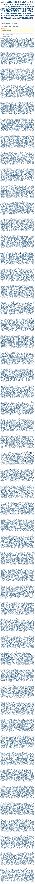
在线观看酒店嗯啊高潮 (16, 831)
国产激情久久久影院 (26, 97)
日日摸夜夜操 (11, 194)
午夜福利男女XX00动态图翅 (28, 348)
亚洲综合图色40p (19, 426)
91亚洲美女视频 (22, 427)
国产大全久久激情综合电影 (8, 131)
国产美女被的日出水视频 (24, 464)
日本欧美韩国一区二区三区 (14, 660)
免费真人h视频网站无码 (6, 861)
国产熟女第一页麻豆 (9, 606)
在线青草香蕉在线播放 (27, 839)
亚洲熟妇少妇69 (10, 182)
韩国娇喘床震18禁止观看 (5, 468)
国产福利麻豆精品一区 (10, 747)
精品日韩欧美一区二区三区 (19, 352)
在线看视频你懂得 (31, 468)
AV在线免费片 (18, 605)
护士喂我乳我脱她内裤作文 (21, 118)
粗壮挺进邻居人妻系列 (15, 75)
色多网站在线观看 (5, 439)
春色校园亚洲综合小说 (20, 278)
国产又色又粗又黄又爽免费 (12, 541)
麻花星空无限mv (11, 155)
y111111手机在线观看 (21, 611)
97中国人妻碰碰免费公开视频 (7, 443)
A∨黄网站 (12, 703)
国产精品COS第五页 (28, 651)
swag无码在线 (3, 855)
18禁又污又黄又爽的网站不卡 (24, 820)
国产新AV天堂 (9, 302)
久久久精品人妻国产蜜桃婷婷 (19, 758)
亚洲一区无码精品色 (8, 615)
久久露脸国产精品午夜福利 (18, 869)
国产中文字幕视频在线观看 (17, 458)
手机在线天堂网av (30, 258)
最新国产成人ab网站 (23, 123)
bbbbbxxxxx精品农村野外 (25, 802)
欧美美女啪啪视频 (25, 162)
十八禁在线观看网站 (29, 111)
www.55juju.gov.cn (3, 821)
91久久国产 (19, 120)
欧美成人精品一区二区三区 (27, 488)
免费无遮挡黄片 (27, 355)
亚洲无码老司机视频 (9, 815)
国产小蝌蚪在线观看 (4, 442)
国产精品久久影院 (29, 769)
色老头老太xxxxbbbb (29, 79)
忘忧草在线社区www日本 (11, 281)
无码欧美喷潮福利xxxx (8, 377)
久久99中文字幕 (5, 96)
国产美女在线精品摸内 (24, 861)
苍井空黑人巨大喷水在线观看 (9, 243)
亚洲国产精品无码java (12, 821)
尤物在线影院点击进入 (24, 796)
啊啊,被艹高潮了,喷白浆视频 (17, 594)
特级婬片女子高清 (5, 645)
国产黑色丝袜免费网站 (17, 342)
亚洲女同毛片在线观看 (20, 572)
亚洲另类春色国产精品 (17, 678)
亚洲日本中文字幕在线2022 (23, 147)
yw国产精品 (31, 680)
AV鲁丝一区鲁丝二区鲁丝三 (28, 219)
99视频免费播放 (14, 704)
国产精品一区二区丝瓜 (29, 726)
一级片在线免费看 (25, 815)
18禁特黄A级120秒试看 (23, 323)
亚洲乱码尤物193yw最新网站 (25, 461)
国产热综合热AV (12, 332)
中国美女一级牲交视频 (17, 397)
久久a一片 (19, 521)
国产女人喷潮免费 (19, 552)
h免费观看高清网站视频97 (5, 62)
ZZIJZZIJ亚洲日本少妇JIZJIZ (24, 759)
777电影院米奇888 (26, 255)
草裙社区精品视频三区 (7, 44)
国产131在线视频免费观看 (9, 555)
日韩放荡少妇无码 (31, 605)
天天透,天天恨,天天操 (22, 849)
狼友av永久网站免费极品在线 (27, 187)
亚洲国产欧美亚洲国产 (7, 177)
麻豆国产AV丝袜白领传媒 (14, 169)
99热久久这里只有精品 (6, 661)
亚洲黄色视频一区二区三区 (15, 802)
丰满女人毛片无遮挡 (28, 247)
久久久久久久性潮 (27, 103)
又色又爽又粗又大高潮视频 (13, 90)
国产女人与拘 (15, 580)
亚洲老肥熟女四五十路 (29, 420)
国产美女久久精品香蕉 (12, 87)
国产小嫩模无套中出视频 (27, 610)
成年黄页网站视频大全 (26, 570)
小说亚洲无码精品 (16, 705)
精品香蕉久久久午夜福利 (8, 623)
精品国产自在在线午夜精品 (8, 482)
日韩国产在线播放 (6, 842)
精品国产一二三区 (23, 197)
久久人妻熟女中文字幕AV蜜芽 (15, 468)
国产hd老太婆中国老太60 (24, 823)
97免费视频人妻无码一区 (14, 691)
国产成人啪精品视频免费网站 (21, 724)
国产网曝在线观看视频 (28, 304)
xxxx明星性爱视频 (27, 444)
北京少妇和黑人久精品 (23, 708)
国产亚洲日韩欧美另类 (21, 263)
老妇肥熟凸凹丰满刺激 (21, 114)
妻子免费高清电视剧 (8, 163)
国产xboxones (11, 174)
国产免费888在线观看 (21, 115)
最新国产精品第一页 (26, 128)
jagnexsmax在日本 (28, 214)
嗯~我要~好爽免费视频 (15, 324)
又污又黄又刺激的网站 (18, 859)
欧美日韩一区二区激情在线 (17, 677)
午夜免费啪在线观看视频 (14, 77)
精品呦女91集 (5, 509)
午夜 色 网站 (31, 144)
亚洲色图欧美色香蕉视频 (8, 342)
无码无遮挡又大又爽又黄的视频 (24, 228)
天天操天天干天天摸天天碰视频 (27, 362)
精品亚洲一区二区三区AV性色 (9, 497)
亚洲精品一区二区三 (30, 273)
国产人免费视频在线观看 (25, 58)
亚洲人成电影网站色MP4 (14, 310)
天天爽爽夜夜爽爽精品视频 (8, 264)
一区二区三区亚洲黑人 (12, 437)
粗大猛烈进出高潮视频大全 (9, 387)
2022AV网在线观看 (19, 706)
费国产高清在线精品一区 (29, 539)
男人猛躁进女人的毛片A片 (14, 823)
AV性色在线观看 (23, 106)
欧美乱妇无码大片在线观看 (28, 365)
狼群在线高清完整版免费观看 (12, 265)
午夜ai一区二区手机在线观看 (18, 586)
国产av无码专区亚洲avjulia (10, 125)
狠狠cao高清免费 (26, 853)
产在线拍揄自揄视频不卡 (20, 338)
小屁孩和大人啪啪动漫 (18, 252)
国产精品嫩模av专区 (22, 560)
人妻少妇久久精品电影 (28, 277)
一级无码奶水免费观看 (12, 587)
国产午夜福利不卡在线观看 (10, 632)
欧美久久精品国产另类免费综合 (11, 390)
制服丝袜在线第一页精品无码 (5, 647)
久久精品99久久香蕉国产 (21, 754)
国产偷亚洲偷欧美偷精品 (8, 301)
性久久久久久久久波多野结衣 (10, 293)
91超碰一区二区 (15, 526)
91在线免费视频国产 (17, 131)
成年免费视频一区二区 (20, 343)
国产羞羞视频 (23, 246)
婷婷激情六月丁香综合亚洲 (7, 865)
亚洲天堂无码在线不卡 (14, 402)
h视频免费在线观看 (20, 753)
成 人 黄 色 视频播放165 (12, 599)
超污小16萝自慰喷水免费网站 (12, 325)
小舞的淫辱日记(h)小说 (10, 756)
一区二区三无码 (30, 854)
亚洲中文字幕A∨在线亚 (8, 208)
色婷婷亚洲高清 (24, 803)
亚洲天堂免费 (15, 775)
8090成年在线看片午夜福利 (14, 139)
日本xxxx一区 (10, 303)
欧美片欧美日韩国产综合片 (14, 745)
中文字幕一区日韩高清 (14, 396)
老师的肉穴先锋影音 (28, 852)
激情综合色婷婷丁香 (10, 741)
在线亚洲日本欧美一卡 (13, 48)
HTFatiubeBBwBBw (7, 781)
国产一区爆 (18, 429)
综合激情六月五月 (15, 828)
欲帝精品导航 (8, 546)
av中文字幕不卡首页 (7, 805)
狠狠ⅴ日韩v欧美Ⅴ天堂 (29, 669)
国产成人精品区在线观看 (21, 822)
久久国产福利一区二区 (12, 814)
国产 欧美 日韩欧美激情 (14, 710)
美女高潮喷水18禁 (24, 395)
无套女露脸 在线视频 (13, 477)
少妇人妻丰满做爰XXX (17, 302)
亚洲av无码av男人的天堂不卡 (21, 232)
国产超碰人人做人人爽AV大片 (19, 322)
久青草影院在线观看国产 (13, 52)
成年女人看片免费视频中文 (25, 315)
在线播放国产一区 (3, 587)
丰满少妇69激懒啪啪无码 (27, 528)
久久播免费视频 (19, 459)
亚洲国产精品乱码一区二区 (20, 86)
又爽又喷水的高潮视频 (6, 321)
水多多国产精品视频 (16, 796)
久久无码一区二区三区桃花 (13, 694)
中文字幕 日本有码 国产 (15, 535)
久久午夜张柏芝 (19, 818)
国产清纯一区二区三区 (14, 573)
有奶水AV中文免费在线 (7, 393)
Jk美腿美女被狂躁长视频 (21, 363)
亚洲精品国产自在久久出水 (9, 381)
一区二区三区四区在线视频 (24, 556)
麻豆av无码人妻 (17, 301)
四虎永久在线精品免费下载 (26, 303)
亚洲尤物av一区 (23, 172)
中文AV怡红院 (6, 802)
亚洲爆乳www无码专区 (11, 724)
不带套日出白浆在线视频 (13, 731)
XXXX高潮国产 (24, 392)
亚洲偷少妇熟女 (15, 495)
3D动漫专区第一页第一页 (28, 827)
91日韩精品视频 (22, 530)
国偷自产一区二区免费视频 (23, 370)
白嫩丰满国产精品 (25, 163)
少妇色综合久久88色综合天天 (22, 284)
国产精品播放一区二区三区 (17, 805)
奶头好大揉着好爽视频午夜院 (21, 453)
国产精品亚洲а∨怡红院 (10, 646)
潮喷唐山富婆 (10, 339)
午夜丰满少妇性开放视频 (22, 569)
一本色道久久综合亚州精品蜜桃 (24, 503)
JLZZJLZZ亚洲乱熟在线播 (5, 768)
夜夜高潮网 (17, 473)
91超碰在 (14, 714)
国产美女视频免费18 (6, 669)
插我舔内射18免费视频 (24, 578)
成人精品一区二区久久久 (28, 446)
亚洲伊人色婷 (21, 557)
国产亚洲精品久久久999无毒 (27, 354)
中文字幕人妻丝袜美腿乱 (21, 546)
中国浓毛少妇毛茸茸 (4, 547)
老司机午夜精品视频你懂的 (7, 495)
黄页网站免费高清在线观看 (22, 622)
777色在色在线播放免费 (28, 714)
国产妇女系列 (31, 565)
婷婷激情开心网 (10, 211)
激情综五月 (24, 807)
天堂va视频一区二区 (8, 654)
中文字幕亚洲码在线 (29, 563)
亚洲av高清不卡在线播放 (6, 749)
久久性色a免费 (11, 670)
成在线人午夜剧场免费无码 (12, 284)
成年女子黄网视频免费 (12, 455)
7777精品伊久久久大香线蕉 (24, 151)
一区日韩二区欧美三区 (16, 227)
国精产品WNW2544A (19, 498)
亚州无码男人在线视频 (20, 185)
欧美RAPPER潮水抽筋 (7, 838)
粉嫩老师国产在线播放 (25, 559)
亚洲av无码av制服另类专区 (5, 656)
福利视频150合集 (25, 653)
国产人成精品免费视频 (20, 663)
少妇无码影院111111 (18, 155)
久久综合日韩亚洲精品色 (27, 836)
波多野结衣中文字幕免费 (13, 673)
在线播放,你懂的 (21, 504)
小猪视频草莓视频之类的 (20, 351)
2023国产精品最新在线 (29, 553)
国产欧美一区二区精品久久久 (12, 170)
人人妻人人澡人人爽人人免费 (17, 196)
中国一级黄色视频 (19, 853)
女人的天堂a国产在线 (30, 546)
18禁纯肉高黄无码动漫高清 (27, 544)
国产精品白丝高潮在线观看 (26, 225)
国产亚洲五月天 (27, 262)
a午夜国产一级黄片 (28, 792)
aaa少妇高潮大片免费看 (20, 590)
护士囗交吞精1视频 (27, 519)
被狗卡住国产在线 (25, 441)
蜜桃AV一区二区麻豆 (16, 444)
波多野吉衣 (27, 272)
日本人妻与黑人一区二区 (23, 489)
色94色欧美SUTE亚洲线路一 (11, 97)
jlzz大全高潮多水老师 (21, 308)
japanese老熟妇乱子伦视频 (23, 110)
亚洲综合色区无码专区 (12, 513)
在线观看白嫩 (30, 336)
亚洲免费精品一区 (22, 739)
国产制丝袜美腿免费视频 (27, 520)
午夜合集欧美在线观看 (12, 152)
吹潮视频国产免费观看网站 (15, 798)
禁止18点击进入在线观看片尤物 (11, 290)
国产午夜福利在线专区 (25, 728)
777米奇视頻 (28, 313)
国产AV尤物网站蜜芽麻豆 (21, 618)
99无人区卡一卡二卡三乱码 (5, 739)
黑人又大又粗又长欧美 (10, 797)
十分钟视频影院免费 (16, 344)
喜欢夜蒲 (14, 163)
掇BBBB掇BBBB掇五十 (13, 175)
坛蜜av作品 (20, 773)
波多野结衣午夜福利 (11, 718)
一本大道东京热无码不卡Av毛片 (24, 731)
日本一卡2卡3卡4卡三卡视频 (13, 538)
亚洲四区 (10, 196)
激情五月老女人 (20, 575)
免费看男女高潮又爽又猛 (8, 106)
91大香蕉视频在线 (21, 846)
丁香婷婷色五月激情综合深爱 (16, 138)
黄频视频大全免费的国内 (15, 321)
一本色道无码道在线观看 (26, 319)
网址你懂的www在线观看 (5, 274)
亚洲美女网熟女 (17, 674)
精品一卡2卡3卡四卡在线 (14, 55)
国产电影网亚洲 (5, 618)
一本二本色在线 (18, 778)
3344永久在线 (6, 471)
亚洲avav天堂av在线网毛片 (16, 782)
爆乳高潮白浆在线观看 (15, 529)
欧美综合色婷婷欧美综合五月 (19, 330)
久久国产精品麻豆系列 (18, 598)
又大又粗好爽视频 (18, 807)
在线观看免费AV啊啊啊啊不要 (18, 744)
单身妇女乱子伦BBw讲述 (20, 428)
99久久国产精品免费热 (7, 109)
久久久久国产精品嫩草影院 (9, 629)
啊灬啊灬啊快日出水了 (9, 728)
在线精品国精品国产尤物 (12, 589)
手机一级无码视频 (16, 311)
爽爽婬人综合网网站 (14, 132)
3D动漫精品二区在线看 (11, 351)
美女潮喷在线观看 (28, 346)
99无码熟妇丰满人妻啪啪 (18, 839)
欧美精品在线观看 (14, 130)
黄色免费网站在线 (20, 651)
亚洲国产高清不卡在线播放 (15, 737)
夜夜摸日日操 (31, 648)
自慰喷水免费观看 (12, 410)
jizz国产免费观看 (15, 865)
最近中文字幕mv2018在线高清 (23, 179)
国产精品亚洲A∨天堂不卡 (7, 171)
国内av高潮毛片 (11, 289)
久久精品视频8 (24, 468)
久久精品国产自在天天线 (18, 46)
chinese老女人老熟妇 (20, 568)
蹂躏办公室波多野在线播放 (19, 442)
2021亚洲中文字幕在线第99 (21, 596)
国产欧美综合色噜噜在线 (7, 620)
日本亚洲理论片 (9, 382)
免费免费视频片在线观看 (10, 824)
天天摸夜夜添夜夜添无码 (20, 394)
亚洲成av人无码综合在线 (6, 635)
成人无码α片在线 (30, 495)
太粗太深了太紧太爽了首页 (20, 79)
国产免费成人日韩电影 (26, 805)
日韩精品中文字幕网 (11, 621)
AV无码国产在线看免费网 (17, 695)
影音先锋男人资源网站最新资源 (9, 485)
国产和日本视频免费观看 (28, 196)
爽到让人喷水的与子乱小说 (16, 141)
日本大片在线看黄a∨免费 (13, 628)
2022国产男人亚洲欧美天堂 (21, 729)
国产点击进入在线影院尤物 (20, 564)
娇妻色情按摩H (16, 771)
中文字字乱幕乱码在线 (4, 506)
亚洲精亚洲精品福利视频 (17, 405)
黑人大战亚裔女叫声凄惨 (24, 404)
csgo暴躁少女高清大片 (6, 487)
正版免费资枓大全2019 (10, 837)
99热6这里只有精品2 (23, 59)
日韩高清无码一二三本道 (23, 93)
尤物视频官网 (30, 715)
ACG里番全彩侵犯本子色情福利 (18, 153)
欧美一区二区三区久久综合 (9, 697)
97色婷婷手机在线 (30, 181)
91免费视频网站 (29, 543)
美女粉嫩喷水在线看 (29, 776)
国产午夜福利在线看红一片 (8, 806)
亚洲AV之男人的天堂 (12, 146)
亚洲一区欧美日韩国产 (17, 441)
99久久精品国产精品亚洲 (23, 526)
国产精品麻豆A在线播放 (22, 692)
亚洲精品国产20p (18, 812)
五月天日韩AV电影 (14, 207)
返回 (10, 26)
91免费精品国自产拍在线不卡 (5, 436)
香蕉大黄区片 (19, 97)
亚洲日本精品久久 (27, 71)
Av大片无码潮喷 (16, 456)
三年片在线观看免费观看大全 (18, 307)
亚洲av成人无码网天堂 (4, 486)
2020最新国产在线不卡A (28, 609)
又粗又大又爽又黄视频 (22, 493)
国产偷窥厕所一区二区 (27, 276)
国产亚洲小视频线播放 (20, 718)
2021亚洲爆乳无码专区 (18, 159)
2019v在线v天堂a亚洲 (8, 404)
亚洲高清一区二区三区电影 (16, 432)
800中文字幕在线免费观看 (27, 782)
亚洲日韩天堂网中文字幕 (19, 791)
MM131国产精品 (8, 644)
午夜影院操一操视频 (6, 151)
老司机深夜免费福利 (24, 102)
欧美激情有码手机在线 (13, 565)
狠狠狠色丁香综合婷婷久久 (21, 298)
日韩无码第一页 (29, 681)
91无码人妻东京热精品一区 (26, 285)
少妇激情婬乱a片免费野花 (14, 820)
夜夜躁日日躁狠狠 (9, 456)
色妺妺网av (13, 118)
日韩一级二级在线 (28, 638)
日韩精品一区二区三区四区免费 (24, 265)
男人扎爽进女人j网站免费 (23, 478)
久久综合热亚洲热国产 (11, 868)
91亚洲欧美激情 (31, 395)
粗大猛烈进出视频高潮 (25, 436)
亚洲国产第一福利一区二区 (23, 870)
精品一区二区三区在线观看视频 (8, 354)
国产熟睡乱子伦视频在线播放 (17, 160)
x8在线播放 (11, 649)
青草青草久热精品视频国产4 (21, 419)
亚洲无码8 (14, 218)
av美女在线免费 (7, 324)
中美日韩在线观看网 (5, 328)
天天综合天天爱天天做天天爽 (28, 485)
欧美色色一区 (23, 72)
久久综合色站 (5, 622)
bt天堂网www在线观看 (29, 132)
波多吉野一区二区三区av (18, 856)
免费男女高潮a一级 (21, 811)
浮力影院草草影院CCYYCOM (18, 145)
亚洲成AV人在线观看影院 (21, 593)
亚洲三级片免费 (14, 772)
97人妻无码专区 (16, 668)
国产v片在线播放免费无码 (16, 246)
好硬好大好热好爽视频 (12, 38)
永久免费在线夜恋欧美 (21, 87)
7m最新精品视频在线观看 (29, 221)
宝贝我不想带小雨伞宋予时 (7, 707)
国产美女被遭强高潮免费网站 (16, 487)
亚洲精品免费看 (16, 234)
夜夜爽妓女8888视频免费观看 (28, 702)
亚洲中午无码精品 (5, 769)
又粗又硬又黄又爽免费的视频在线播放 (18, 781)
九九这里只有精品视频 (23, 659)
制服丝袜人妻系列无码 (6, 735)
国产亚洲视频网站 (20, 722)
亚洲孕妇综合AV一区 (21, 857)
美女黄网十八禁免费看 (21, 297)
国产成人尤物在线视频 (30, 857)
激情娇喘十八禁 (29, 729)
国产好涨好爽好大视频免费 (10, 696)
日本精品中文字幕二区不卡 (12, 269)
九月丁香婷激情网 (21, 730)
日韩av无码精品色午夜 (13, 421)
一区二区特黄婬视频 (28, 408)
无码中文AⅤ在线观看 (22, 604)
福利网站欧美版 (12, 778)
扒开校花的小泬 (21, 862)
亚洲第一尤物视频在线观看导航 (14, 124)
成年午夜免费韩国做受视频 (14, 65)
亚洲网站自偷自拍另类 (17, 835)
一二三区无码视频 (7, 452)
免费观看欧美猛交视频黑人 (16, 309)
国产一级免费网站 (21, 439)
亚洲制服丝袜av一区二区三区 (15, 527)
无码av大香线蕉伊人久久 (27, 594)
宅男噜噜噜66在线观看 (16, 647)
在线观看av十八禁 (9, 424)
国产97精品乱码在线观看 (20, 448)
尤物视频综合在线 (14, 440)
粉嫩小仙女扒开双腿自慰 (9, 335)
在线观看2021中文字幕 (18, 752)
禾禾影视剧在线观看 (29, 208)
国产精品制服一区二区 (11, 729)
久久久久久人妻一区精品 (11, 563)
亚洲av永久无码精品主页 (24, 875)
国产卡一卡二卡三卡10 (6, 386)
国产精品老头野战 (30, 363)
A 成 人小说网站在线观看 (5, 36)
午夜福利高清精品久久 (11, 681)
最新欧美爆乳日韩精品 (6, 435)
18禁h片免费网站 (12, 662)
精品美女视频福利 (6, 525)
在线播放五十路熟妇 (8, 619)
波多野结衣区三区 (9, 56)
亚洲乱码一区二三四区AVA (21, 746)
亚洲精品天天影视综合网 (5, 195)
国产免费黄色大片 (12, 429)
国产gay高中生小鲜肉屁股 (15, 119)
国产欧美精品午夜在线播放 (8, 859)
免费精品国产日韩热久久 (25, 540)
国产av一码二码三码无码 (24, 808)
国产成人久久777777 (29, 590)
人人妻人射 (22, 414)
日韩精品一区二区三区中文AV (16, 661)
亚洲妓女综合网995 (16, 56)
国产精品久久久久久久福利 (29, 431)
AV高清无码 (27, 351)
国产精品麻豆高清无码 (28, 126)
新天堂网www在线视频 (18, 406)
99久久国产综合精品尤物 (24, 430)
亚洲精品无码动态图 (26, 458)
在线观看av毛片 (3, 709)
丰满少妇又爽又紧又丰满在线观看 (26, 512)
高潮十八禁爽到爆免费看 (17, 201)
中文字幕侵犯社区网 (5, 841)
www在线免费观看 (12, 486)
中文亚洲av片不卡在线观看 (24, 108)
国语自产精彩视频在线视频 (8, 252)
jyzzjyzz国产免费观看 (16, 619)
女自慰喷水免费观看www (13, 848)
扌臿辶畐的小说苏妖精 (7, 309)
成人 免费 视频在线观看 (28, 536)
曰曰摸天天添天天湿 (9, 213)
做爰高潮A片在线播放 (11, 388)
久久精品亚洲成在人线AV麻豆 (18, 239)
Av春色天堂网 (16, 188)
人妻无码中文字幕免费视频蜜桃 (10, 136)
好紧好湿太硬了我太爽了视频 (9, 743)
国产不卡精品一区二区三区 (19, 98)
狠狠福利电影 (13, 522)
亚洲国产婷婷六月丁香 (12, 103)
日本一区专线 (4, 510)
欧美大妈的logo (26, 772)
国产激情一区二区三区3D (27, 129)
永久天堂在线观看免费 (26, 603)
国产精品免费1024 (20, 787)
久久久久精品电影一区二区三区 (10, 144)
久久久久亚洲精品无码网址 (11, 753)
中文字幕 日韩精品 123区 (8, 537)
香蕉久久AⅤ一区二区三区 (9, 346)
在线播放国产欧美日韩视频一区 (16, 128)
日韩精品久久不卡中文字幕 (13, 291)
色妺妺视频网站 (29, 511)
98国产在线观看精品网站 (5, 626)
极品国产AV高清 (3, 880)
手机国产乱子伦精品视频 (16, 615)
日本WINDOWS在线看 (19, 629)
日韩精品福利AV (9, 348)
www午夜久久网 (21, 748)
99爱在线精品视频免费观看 (17, 644)
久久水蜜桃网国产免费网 (22, 327)
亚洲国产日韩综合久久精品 (24, 865)
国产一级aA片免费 (30, 477)
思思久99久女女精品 (18, 555)
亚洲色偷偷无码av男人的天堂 (19, 813)
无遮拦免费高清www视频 (28, 592)
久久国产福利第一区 (24, 101)
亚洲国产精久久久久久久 (11, 787)
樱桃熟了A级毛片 (20, 626)
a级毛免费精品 (28, 322)
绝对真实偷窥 (9, 241)
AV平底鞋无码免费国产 (24, 55)
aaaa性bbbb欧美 (5, 339)
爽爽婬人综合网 (21, 286)
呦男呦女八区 (15, 312)
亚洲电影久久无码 (8, 508)
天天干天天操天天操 (28, 60)
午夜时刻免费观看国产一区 (21, 84)
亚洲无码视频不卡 (8, 659)
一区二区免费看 (19, 88)
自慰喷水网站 (10, 331)
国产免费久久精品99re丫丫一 (14, 41)
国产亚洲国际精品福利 (25, 403)
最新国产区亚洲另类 (12, 91)
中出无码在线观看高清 (7, 143)
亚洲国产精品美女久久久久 (16, 571)
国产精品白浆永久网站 (18, 339)
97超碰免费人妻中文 (9, 307)
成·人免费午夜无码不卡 (11, 373)
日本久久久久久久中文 (7, 272)
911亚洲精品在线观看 (13, 622)
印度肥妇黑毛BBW (17, 872)
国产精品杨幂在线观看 (16, 168)
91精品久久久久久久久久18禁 (16, 389)
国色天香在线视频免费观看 (28, 826)
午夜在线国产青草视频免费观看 (10, 158)
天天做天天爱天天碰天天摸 (8, 744)
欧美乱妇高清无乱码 (27, 510)
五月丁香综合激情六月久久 (8, 312)
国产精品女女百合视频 (12, 185)
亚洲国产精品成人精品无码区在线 (10, 327)
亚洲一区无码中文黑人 (24, 94)
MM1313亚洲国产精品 (17, 597)
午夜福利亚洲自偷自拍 (17, 815)
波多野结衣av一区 (16, 788)
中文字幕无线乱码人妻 (6, 725)
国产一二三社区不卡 (18, 485)
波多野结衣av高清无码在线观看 (16, 544)
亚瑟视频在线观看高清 (11, 693)
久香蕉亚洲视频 (21, 671)
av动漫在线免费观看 (27, 719)
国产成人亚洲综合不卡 (11, 825)
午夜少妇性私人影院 (30, 390)
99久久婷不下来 (20, 409)
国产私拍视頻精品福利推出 (13, 698)
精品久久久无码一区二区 (8, 397)
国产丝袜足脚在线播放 (14, 545)
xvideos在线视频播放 (16, 804)
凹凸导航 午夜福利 (28, 844)
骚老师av (9, 554)
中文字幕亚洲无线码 (29, 809)
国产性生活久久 (19, 129)
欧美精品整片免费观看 (20, 879)
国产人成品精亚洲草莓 (24, 798)
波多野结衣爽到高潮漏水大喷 (28, 677)
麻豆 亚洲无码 (10, 520)
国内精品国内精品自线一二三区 (23, 832)
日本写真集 (31, 574)
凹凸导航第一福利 (27, 562)
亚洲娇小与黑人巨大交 (13, 409)
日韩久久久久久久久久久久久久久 (10, 871)
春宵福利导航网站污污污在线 (12, 93)
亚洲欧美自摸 (24, 778)
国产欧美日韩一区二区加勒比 (10, 822)
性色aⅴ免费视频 (7, 527)
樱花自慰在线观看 (29, 822)
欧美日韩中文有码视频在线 (23, 565)
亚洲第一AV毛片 (9, 160)
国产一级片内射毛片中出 (10, 375)
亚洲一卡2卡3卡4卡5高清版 (20, 192)
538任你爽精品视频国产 (20, 92)
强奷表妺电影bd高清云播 (7, 701)
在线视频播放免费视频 (22, 774)
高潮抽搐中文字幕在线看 (23, 470)
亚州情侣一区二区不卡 (29, 538)
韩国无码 (26, 98)
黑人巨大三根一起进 (17, 306)
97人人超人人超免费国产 (20, 229)
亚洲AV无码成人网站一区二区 (7, 330)
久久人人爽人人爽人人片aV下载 (23, 518)
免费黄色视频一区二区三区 (28, 752)
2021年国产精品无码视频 (19, 391)
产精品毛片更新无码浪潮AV (26, 53)
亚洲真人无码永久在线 (21, 96)
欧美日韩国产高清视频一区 (13, 73)
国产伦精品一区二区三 (21, 713)
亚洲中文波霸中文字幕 (30, 115)
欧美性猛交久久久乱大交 (28, 552)
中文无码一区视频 (8, 230)
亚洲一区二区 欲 (29, 739)
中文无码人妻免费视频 (24, 143)
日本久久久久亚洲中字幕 (19, 371)
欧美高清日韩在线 (19, 121)
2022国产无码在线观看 (8, 609)
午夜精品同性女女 (17, 496)
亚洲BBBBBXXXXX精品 (9, 819)
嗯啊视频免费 (18, 642)
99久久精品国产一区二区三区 (10, 398)
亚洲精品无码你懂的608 (4, 70)
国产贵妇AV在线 (19, 292)
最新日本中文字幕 (26, 109)
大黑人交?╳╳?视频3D (12, 308)
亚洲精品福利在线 (7, 522)
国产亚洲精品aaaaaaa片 (5, 786)
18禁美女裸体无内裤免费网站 (13, 687)
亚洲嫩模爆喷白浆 (15, 508)
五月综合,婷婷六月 (13, 157)
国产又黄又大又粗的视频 (13, 489)
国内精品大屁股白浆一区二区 (21, 235)
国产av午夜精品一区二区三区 (27, 690)
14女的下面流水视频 (26, 171)
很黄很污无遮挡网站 (26, 762)
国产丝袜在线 (23, 127)
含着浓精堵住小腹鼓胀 (9, 574)
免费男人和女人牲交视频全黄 (7, 210)
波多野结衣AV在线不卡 (13, 862)
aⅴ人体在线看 (11, 305)
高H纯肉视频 (9, 154)
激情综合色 (30, 75)
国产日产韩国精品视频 (23, 548)
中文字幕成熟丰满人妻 (4, 662)
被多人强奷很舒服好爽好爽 (5, 505)
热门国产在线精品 (28, 595)
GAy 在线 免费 (10, 492)
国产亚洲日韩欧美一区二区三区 (6, 695)
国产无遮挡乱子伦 (22, 710)
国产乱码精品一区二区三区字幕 (20, 482)
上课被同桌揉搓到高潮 (9, 598)
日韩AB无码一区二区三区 (18, 277)
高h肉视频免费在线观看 (12, 423)
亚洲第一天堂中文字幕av (21, 854)
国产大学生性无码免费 (21, 763)
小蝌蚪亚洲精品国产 (9, 674)
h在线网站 (23, 287)
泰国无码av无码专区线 (27, 675)
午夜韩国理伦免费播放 (14, 447)
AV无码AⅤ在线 (24, 835)
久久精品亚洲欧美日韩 (19, 194)
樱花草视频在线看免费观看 (5, 440)
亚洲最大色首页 (27, 184)
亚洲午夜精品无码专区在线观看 (16, 134)
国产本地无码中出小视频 (9, 794)
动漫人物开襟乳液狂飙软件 (16, 514)
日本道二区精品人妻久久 (26, 615)
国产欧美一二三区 (6, 60)
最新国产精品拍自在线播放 (20, 375)
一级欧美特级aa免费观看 (26, 342)
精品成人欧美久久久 (5, 761)
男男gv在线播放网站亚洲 (5, 403)
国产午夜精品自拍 (17, 53)
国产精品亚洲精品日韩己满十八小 (12, 427)
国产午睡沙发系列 (22, 402)
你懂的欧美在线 (17, 258)
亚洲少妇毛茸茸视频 (20, 714)
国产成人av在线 (8, 490)
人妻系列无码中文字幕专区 (12, 857)
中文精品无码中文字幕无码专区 (18, 40)
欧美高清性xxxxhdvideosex (13, 730)
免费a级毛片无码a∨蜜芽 (17, 658)
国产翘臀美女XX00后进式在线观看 (6, 496)
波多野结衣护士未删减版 (23, 881)
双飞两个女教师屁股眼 (28, 862)
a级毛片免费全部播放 (19, 826)
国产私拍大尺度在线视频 (13, 845)
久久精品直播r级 (28, 244)
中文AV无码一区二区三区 (22, 845)
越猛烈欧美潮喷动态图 (17, 42)
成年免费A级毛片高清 (7, 395)
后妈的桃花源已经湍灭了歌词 (11, 340)
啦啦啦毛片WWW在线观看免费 (13, 180)
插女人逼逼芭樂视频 (26, 656)
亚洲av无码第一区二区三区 (21, 679)
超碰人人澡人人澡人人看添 (14, 808)
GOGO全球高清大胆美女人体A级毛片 (24, 231)
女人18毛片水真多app (13, 511)
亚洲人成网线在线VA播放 (12, 254)
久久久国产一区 (29, 419)
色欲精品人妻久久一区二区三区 (6, 678)
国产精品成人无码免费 (15, 838)
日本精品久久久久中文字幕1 (8, 326)
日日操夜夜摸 (2, 646)
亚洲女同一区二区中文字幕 (7, 625)
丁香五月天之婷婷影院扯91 (5, 432)
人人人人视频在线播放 (14, 759)
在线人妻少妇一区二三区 (24, 745)
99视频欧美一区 (30, 357)
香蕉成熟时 (13, 92)
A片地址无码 (18, 824)
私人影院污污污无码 (26, 472)
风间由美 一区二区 (15, 59)
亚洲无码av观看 (11, 539)
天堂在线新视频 (29, 368)
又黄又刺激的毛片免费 (24, 418)
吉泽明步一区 (18, 513)
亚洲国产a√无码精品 (29, 558)
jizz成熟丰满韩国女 (25, 134)
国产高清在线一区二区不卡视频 (18, 707)
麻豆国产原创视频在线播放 (19, 502)
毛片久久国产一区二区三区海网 (23, 329)
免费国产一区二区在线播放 (24, 799)
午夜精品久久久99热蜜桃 (27, 252)
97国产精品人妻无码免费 (22, 645)
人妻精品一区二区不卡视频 (11, 648)
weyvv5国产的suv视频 (20, 247)
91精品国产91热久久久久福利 (8, 531)
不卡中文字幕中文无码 (20, 420)
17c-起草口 (7, 798)
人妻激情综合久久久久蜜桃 (21, 587)
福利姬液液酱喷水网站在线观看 (22, 648)
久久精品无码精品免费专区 (11, 184)
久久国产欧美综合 (28, 154)
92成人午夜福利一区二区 (27, 818)
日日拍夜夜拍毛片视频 (23, 660)
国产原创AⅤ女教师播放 (16, 625)
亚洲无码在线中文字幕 (25, 264)
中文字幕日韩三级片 (23, 274)
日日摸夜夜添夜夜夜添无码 (10, 314)
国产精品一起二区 (3, 255)
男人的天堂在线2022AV (27, 830)
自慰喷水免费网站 (20, 358)
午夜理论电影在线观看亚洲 (21, 243)
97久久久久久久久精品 (8, 408)
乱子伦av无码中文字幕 (16, 723)
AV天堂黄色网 (26, 794)
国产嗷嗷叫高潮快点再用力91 (27, 642)
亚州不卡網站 (9, 430)
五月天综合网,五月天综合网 (29, 876)
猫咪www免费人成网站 (16, 253)
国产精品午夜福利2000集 (24, 177)
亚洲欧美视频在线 (17, 606)
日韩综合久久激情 (28, 153)
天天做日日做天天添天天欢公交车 (18, 241)
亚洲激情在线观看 (5, 412)
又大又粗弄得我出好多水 (17, 830)
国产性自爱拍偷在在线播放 (7, 108)
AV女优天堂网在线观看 (20, 563)
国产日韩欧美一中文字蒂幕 (20, 840)
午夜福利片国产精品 (13, 47)
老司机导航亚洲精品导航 (14, 328)
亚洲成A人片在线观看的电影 (24, 474)
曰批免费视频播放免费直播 (29, 239)
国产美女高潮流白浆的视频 (8, 779)
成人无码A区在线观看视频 (19, 256)
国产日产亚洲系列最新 (28, 575)
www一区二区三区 (28, 764)
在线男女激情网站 (25, 658)
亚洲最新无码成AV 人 (25, 703)
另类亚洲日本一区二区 (7, 227)
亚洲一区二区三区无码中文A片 (25, 473)
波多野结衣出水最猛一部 (8, 705)
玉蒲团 (4, 64)
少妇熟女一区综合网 (16, 102)
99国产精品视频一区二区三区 (9, 260)
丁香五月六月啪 (14, 219)
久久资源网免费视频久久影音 (25, 190)
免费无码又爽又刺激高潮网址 (18, 536)
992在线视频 (15, 422)
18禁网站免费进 (25, 613)
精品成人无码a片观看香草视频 (12, 844)
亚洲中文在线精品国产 (25, 412)
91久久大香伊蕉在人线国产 (7, 723)
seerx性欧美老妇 (11, 255)
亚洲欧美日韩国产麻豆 (24, 838)
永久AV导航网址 (22, 195)
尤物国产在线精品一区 (8, 42)
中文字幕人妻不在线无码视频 (10, 129)
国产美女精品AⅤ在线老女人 (11, 263)
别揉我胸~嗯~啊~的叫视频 (22, 320)
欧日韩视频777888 (20, 437)
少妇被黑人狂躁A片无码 (22, 715)
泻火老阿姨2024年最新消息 (8, 597)
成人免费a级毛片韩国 (30, 146)
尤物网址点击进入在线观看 (14, 676)
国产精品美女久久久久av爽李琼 (8, 836)
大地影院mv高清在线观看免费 (9, 107)
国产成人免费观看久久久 (14, 197)
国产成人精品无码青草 (13, 569)
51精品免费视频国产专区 (25, 479)
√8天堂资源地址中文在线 (27, 81)
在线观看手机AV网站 (24, 647)
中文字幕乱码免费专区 (23, 75)
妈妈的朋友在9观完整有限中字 (22, 340)
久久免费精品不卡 (18, 756)
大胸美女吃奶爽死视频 (19, 515)
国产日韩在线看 (31, 337)
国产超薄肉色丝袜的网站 (6, 782)
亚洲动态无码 (10, 689)
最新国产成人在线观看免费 (18, 205)
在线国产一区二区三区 (12, 96)
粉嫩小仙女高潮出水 (17, 690)
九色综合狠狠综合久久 (19, 148)
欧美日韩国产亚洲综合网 (11, 593)
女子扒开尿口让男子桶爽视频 (12, 799)
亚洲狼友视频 (23, 226)
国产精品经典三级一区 (13, 521)
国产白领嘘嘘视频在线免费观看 (22, 720)
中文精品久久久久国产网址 (29, 248)
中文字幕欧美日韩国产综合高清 (22, 218)
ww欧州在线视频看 (20, 764)
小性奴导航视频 (17, 703)
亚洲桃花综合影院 (25, 385)
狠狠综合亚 (16, 574)
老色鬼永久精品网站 (11, 278)
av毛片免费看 (15, 548)
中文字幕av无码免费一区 (11, 827)
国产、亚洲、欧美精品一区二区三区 (9, 426)
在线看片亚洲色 (18, 457)
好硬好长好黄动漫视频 (14, 195)
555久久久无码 (19, 608)
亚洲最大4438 (21, 843)
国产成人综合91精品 (25, 496)
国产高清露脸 (10, 442)
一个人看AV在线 (3, 370)
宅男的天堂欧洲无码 (26, 555)
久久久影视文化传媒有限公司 (18, 211)
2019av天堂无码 (25, 78)
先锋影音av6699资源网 (24, 535)
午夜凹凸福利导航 (22, 90)
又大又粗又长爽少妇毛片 (25, 220)
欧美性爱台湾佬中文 (6, 161)
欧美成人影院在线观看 (9, 352)
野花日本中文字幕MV (22, 768)
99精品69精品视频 (12, 688)
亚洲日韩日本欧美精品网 (14, 181)
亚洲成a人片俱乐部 (28, 195)
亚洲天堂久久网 (17, 106)
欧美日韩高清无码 (10, 510)
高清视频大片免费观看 (19, 125)
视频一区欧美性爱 (4, 538)
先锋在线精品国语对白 (4, 877)
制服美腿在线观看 (9, 162)
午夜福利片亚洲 (21, 70)
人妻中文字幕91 (9, 658)
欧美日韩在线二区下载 (16, 58)
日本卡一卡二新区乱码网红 (14, 240)
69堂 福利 (5, 702)
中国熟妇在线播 (3, 284)
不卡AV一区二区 (9, 405)
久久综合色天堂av (20, 740)
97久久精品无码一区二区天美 (20, 388)
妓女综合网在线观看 (17, 559)
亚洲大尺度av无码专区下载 (22, 522)
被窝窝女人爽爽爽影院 (9, 356)
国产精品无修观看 (10, 46)
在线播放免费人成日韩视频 (18, 609)
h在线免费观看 (29, 91)
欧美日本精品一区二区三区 (21, 579)
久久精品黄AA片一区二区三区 (15, 51)
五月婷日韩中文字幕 (7, 141)
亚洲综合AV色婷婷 (21, 132)
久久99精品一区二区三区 (11, 462)
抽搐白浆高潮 (11, 813)
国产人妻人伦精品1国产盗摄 (17, 81)
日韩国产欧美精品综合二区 (5, 156)
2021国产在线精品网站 (20, 553)
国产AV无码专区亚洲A (28, 148)
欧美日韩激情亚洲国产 (22, 477)
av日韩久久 (11, 856)
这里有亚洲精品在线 (25, 872)
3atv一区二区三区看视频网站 (15, 225)
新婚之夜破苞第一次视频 (9, 498)
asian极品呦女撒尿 (16, 193)
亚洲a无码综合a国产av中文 (12, 215)
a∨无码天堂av (11, 457)
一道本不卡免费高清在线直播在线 (24, 423)
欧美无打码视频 (5, 174)
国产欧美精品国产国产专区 (9, 148)
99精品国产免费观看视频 (12, 231)
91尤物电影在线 (8, 571)
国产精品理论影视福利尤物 (29, 657)
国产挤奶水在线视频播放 (20, 111)
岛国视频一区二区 (16, 492)
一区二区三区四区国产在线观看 (28, 640)
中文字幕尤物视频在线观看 (22, 547)
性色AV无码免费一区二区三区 (19, 880)
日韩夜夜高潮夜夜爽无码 (23, 490)
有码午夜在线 (7, 721)
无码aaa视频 (12, 431)
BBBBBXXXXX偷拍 (12, 298)
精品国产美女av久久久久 (20, 313)
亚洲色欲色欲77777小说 (16, 727)
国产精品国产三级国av (25, 786)
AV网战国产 (21, 270)
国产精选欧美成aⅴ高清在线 (13, 631)
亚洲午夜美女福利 (6, 181)
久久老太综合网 (8, 578)
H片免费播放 (18, 137)
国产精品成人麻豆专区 (4, 569)
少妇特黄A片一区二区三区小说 (14, 412)
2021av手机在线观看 (23, 508)
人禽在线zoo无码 (25, 112)
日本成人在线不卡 (15, 154)
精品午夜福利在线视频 (15, 105)
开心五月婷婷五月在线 (4, 649)
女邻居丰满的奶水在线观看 (11, 596)
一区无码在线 (23, 625)
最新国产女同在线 (10, 98)
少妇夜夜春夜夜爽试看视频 (29, 237)
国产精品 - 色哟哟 (30, 388)
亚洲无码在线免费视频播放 (21, 751)
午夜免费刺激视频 (3, 147)
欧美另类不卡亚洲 (29, 601)
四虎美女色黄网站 (15, 519)
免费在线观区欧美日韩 (28, 740)
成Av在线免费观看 (9, 64)
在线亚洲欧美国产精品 (9, 323)
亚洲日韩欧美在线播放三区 (8, 406)
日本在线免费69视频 (20, 736)
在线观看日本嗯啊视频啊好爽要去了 (18, 809)
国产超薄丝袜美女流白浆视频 (17, 393)
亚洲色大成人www (15, 659)
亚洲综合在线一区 (19, 827)
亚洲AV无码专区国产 (26, 164)
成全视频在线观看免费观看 (12, 54)
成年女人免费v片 (11, 257)
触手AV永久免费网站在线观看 (13, 595)
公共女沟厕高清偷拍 (5, 524)
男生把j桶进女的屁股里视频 (14, 777)
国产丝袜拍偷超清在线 (17, 803)
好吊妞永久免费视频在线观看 (7, 755)
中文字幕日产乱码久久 (18, 64)
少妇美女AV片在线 (26, 447)
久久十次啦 (14, 546)
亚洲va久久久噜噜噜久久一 (18, 738)
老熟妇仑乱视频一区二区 (22, 336)
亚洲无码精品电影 (27, 410)
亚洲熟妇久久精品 (24, 497)
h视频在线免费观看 (28, 241)
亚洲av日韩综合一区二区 (29, 568)
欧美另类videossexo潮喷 (24, 577)
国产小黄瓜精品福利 (14, 228)
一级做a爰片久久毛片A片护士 (7, 201)
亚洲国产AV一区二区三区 (27, 377)
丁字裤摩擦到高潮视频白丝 (11, 453)
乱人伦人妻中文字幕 (19, 260)
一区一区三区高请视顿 (29, 257)
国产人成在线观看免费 (29, 435)
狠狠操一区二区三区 (21, 455)
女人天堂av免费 (25, 138)
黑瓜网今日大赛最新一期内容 (23, 711)
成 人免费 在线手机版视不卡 (27, 269)
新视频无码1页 (24, 521)
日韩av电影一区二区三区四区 (18, 623)
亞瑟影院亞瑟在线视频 (12, 121)
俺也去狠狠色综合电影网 (6, 173)
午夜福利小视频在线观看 (15, 627)
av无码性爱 (13, 156)
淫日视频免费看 (26, 589)
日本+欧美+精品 (10, 748)
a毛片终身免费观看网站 (13, 236)
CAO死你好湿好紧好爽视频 (18, 446)
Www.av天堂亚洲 (26, 339)
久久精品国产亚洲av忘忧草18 (12, 379)
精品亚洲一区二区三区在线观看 (27, 725)
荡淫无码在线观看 (13, 626)
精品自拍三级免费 (12, 769)
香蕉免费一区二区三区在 (9, 126)
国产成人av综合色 (7, 479)
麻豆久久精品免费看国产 (26, 847)
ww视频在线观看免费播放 (16, 795)
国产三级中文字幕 (28, 813)
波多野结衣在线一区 (30, 579)
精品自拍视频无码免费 (24, 311)
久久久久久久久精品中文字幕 (21, 770)
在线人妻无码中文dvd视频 (17, 230)
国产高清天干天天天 (17, 755)
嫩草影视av (7, 190)
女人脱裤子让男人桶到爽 (10, 879)
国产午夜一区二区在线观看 (25, 637)
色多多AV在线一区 (18, 757)
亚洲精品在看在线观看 (11, 137)
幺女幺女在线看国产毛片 (19, 562)
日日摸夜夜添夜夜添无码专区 (26, 678)
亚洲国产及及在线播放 (22, 628)
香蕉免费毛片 (24, 425)
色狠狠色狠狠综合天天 (29, 502)
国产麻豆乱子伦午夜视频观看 (8, 79)
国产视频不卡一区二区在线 (12, 873)
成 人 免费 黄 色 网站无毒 (16, 288)
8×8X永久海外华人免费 (4, 477)
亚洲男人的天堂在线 (14, 386)
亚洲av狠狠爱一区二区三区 (7, 454)
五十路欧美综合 (28, 330)
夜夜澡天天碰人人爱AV (8, 318)
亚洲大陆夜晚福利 (21, 844)
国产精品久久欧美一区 (29, 564)
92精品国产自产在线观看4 (17, 68)
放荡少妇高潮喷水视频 (17, 603)
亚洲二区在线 (28, 85)
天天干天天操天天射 (20, 272)
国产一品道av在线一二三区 (8, 790)
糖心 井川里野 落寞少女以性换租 (24, 165)
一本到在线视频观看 (5, 157)
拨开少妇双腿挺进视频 (25, 699)
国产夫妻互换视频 (25, 306)
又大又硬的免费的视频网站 (28, 599)
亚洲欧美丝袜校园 (31, 645)
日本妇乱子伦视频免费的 (19, 501)
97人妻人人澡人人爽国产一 (28, 459)
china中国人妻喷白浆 (16, 295)
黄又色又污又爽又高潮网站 (8, 732)
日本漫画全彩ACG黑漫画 (13, 203)
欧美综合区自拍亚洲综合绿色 (13, 558)
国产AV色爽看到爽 (7, 699)
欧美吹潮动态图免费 (29, 297)
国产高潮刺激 (2, 606)
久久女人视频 (5, 87)
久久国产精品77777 (22, 687)
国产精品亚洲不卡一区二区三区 (22, 398)
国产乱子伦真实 (28, 779)
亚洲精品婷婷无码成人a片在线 (10, 329)
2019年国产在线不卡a (15, 507)
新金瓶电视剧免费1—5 (7, 714)
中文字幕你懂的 (9, 444)
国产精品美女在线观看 (9, 638)
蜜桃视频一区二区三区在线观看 (24, 280)
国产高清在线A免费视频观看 (16, 653)
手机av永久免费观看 (18, 174)
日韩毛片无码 (15, 556)
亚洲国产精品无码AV (8, 810)
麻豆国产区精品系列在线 (24, 328)
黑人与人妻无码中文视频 (26, 527)
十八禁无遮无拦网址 (4, 282)
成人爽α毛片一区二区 (12, 636)
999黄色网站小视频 (23, 105)
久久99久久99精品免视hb (11, 611)
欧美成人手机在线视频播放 (11, 104)
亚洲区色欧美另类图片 (16, 436)
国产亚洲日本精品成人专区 (29, 586)
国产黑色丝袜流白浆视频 (10, 855)
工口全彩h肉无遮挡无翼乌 (18, 520)
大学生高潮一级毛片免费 (29, 213)
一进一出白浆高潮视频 (7, 491)
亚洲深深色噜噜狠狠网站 (14, 337)
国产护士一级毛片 (14, 369)
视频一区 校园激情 (27, 205)
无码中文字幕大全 (24, 161)
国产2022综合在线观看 (29, 286)
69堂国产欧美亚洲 (12, 785)
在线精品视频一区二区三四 (10, 776)
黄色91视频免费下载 (28, 203)
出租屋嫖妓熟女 (3, 292)
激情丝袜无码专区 (22, 775)
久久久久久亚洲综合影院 (18, 305)
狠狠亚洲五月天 (13, 43)
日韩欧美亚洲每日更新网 (15, 101)
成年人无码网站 (31, 708)
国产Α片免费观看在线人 (12, 675)
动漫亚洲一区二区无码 (12, 297)
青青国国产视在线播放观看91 (28, 738)
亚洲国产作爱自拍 (27, 671)
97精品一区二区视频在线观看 (12, 165)
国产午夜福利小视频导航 (19, 829)
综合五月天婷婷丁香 (28, 307)
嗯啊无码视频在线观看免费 (28, 122)
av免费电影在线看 (9, 657)
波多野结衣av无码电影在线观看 (18, 248)
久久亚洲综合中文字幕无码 (20, 335)
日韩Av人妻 (30, 873)
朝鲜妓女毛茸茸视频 (21, 74)
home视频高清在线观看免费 (19, 638)
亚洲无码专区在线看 (11, 515)
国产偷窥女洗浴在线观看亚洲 (24, 771)
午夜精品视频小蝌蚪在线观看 (9, 247)
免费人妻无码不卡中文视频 (16, 532)
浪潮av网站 (21, 60)
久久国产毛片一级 (10, 322)
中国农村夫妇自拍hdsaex (22, 421)
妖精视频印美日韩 (18, 819)
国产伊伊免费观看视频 (21, 215)
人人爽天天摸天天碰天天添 (28, 174)
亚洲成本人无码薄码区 (10, 242)
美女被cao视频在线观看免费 (18, 408)
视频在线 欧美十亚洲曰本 (17, 701)
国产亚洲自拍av (18, 497)
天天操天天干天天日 (19, 156)
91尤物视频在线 (29, 688)
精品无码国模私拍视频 (6, 128)
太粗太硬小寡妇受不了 (14, 271)
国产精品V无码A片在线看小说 (10, 368)
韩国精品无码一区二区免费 (13, 560)
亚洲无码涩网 (28, 114)
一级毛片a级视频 (11, 261)
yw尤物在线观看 (13, 720)
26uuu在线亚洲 (8, 138)
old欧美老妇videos (5, 457)
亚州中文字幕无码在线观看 (8, 640)
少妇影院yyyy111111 (18, 381)
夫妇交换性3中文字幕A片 (24, 551)
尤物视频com (20, 219)
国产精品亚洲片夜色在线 (25, 454)
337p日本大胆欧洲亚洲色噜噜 (17, 279)
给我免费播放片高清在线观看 (23, 222)
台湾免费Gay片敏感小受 (26, 597)
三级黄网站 (24, 91)
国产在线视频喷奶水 (28, 670)
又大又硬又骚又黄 (19, 821)
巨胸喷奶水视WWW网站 (13, 439)
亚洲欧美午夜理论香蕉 (11, 394)
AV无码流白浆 (21, 154)
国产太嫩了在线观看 (13, 140)
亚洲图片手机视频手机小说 (19, 346)
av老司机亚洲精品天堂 (7, 105)
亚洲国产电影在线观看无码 (9, 542)
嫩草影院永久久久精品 (6, 795)
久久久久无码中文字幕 (7, 172)
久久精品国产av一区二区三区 (11, 251)
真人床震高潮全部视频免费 (13, 639)
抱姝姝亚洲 (17, 531)
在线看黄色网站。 (20, 304)
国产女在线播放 (20, 675)
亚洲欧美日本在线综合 (20, 438)
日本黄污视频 (15, 407)
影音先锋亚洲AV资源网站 (25, 824)
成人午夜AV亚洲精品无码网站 (16, 656)
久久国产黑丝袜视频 (26, 389)
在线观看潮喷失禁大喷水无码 (25, 554)
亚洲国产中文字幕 (5, 688)
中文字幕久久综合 (18, 797)
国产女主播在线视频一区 (29, 736)
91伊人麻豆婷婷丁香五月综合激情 (22, 643)
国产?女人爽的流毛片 (25, 62)
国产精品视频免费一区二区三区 (26, 777)
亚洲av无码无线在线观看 (16, 479)
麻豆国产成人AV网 (17, 728)
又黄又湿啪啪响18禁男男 (21, 368)
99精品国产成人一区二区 (28, 260)
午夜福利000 (10, 493)
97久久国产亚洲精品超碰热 (12, 202)
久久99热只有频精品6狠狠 (11, 722)
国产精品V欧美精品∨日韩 (22, 157)
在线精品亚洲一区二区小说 (22, 814)
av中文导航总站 (14, 110)
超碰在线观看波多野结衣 (15, 505)
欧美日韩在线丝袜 (12, 568)
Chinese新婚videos (20, 103)
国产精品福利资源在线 (28, 557)
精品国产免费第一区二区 (11, 463)
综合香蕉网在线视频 (27, 462)
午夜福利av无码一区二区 (26, 331)
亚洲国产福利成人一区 (17, 476)
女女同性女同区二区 (27, 379)
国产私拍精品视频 (25, 51)
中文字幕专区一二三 (5, 88)
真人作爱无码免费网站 (11, 428)
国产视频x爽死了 (31, 369)
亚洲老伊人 (9, 288)
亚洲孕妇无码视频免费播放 (8, 425)
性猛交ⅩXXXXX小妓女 (21, 140)
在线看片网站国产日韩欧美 (24, 742)
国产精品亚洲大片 (19, 462)
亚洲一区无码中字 (24, 514)
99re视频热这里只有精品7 (17, 472)
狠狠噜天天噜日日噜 (4, 38)
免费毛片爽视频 (8, 809)
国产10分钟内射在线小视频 (16, 725)
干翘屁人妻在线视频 (23, 506)
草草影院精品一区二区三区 (11, 552)
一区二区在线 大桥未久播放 (14, 461)
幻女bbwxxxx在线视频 (23, 386)
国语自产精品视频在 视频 (28, 542)
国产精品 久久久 (6, 465)
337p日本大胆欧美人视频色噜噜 (8, 502)
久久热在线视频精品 (12, 245)
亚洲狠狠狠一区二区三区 (9, 275)
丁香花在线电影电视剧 (26, 120)
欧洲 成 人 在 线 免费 (18, 570)
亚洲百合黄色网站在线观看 (5, 364)
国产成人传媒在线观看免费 (13, 708)
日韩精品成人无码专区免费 (7, 344)
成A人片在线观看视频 (25, 795)
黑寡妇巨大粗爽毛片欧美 (13, 509)
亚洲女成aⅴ (8, 846)
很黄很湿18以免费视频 (7, 39)
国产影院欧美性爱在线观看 (27, 561)
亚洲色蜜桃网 (8, 246)
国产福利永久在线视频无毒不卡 (16, 401)
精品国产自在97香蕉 (5, 754)
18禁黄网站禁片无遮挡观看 (5, 389)
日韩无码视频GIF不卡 (27, 498)
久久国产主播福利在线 (12, 764)
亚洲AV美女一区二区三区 (26, 571)
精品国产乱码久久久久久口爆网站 (9, 608)
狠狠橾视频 (4, 448)
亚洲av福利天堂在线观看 (16, 376)
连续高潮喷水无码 (30, 254)
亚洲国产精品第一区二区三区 (8, 178)
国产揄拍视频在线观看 (24, 415)
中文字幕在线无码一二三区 (23, 52)
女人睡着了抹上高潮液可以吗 (16, 187)
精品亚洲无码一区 (9, 556)
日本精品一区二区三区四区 (26, 41)
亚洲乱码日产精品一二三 (17, 353)
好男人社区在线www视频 (24, 691)
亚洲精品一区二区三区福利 (21, 136)
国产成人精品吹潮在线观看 (27, 812)
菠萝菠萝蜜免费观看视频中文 (27, 532)
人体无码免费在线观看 (19, 345)
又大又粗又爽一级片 (18, 837)
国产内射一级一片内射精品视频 (25, 318)
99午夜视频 (23, 244)
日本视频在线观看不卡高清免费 (24, 207)
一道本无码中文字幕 (14, 721)
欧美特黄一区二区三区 (17, 362)
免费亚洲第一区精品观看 (8, 422)
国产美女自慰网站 (9, 205)
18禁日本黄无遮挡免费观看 (21, 152)
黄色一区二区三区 (28, 185)
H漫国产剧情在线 (13, 88)
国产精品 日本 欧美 (15, 464)
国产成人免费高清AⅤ (18, 762)
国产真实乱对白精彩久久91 (25, 240)
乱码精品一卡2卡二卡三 (15, 635)
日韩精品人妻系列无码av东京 (21, 314)
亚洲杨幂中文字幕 (11, 807)
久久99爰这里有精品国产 (9, 494)
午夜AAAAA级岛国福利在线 (26, 374)
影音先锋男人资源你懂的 (25, 253)
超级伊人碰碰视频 (29, 72)
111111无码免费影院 (4, 203)
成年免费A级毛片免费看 (8, 637)
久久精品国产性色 (7, 704)
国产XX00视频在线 (18, 89)
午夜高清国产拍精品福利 (15, 380)
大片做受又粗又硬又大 (24, 831)
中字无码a (19, 612)
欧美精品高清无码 (8, 594)
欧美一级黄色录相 (11, 564)
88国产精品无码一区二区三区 (10, 852)
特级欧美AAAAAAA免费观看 (7, 193)
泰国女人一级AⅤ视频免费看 (20, 792)
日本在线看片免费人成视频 (25, 364)
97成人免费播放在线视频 (24, 864)
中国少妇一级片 (13, 612)
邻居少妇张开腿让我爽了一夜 (8, 592)
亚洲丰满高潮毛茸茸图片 (5, 134)
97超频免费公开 (18, 387)
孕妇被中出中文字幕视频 (24, 672)
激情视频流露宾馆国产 (27, 44)
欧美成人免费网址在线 (9, 256)
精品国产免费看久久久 (25, 210)
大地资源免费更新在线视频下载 (17, 749)
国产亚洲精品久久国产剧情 (29, 646)
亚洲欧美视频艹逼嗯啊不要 (17, 109)
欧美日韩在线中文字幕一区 (17, 122)
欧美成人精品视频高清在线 (19, 275)
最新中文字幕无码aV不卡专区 (23, 251)
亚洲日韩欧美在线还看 (27, 393)
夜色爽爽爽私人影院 (15, 478)
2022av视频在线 (23, 258)
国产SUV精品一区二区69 (16, 45)
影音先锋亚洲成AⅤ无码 (29, 475)
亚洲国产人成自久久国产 (22, 445)
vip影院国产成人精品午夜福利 (6, 259)
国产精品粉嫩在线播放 (12, 618)
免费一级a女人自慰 (21, 509)
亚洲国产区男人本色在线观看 (5, 363)
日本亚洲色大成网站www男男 (13, 512)
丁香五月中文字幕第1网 (28, 382)
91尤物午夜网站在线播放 (9, 224)
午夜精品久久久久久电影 (24, 341)
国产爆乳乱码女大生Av (16, 244)
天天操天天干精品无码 (19, 876)
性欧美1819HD (19, 610)
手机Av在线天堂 (31, 98)
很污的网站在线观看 (24, 635)
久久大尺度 (18, 414)
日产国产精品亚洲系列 (25, 810)
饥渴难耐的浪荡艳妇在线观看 (21, 868)
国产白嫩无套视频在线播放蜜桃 (13, 176)
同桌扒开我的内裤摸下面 (6, 110)
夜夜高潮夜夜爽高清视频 (23, 169)
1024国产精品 (29, 632)
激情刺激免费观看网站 (11, 480)
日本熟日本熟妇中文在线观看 (21, 465)
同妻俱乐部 (13, 313)
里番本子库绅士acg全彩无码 (14, 664)
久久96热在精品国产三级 (13, 209)
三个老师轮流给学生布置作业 (15, 191)
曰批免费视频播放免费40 (19, 126)
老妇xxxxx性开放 (23, 601)
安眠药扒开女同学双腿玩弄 (21, 825)
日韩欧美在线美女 (11, 652)
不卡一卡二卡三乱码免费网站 (28, 261)
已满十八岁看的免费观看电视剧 (12, 470)
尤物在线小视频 (19, 163)
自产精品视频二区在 (30, 661)
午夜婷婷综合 (4, 792)
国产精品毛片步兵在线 (7, 464)
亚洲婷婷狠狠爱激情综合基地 (5, 727)
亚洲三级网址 (20, 175)
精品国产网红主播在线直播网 (25, 193)
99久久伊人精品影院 (5, 225)
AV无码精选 (14, 85)
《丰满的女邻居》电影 (4, 643)
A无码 (4, 230)
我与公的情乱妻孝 (6, 347)
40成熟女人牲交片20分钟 (10, 553)
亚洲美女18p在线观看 (28, 212)
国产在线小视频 (28, 92)
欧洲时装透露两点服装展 (11, 763)
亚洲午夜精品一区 (22, 188)
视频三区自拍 (6, 431)
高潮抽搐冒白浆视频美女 (27, 693)
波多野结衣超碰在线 (29, 763)
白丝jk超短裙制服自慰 (10, 159)
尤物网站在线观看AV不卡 (17, 377)
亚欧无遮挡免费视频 (12, 282)
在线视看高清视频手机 (28, 175)
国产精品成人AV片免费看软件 (13, 588)
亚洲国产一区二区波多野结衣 (14, 72)
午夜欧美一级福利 (15, 430)
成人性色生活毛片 (17, 285)
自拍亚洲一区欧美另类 (7, 164)
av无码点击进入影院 (28, 843)
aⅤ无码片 (10, 192)
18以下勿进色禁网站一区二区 (17, 80)
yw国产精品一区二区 (26, 397)
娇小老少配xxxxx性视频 (23, 451)
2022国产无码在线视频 (12, 736)
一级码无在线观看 (16, 404)
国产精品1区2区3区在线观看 (16, 189)
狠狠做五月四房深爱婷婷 (25, 492)
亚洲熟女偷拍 (7, 223)
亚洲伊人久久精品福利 (18, 836)
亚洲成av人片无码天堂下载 (15, 190)
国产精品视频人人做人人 (21, 43)
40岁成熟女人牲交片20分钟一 (5, 295)
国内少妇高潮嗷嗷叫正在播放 (9, 581)
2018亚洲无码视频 (24, 45)
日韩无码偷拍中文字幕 (7, 532)
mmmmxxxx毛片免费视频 (5, 573)
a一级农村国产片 (10, 188)
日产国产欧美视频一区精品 (12, 57)
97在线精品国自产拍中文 (11, 459)
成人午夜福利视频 (17, 264)
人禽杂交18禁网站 (24, 606)
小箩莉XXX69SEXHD (17, 210)
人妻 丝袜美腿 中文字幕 (21, 390)
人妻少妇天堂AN (3, 391)
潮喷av (28, 620)
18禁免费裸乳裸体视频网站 (21, 607)
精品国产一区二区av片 (25, 689)
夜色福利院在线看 (23, 620)
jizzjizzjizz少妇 (17, 582)
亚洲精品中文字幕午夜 (14, 843)
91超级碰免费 (4, 515)
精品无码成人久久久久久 (27, 201)
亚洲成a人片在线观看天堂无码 (18, 382)
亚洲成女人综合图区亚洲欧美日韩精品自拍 (26, 202)
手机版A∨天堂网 (24, 682)
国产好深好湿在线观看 (19, 747)
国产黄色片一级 (15, 372)
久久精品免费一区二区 (15, 551)
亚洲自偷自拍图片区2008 (25, 841)
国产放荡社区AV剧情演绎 (17, 365)
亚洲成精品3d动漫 (18, 621)
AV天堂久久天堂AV (6, 624)
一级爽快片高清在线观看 (29, 879)
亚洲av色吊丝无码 (21, 209)
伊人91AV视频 (28, 140)
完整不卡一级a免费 (22, 181)
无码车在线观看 (24, 457)
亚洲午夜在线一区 (30, 314)
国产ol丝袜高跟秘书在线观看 (7, 869)
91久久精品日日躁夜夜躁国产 (24, 673)
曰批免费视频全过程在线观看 (22, 641)
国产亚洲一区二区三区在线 (15, 543)
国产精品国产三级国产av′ (10, 414)
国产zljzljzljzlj (16, 323)
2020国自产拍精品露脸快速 (20, 741)
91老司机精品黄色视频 (14, 742)
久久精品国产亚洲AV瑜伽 (5, 759)
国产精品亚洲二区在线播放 (23, 793)
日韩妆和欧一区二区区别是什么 (12, 475)
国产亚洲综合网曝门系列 (11, 84)
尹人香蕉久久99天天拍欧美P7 (12, 686)
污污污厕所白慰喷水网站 (22, 369)
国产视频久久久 (18, 878)
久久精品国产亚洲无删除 (7, 376)
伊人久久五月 (21, 595)
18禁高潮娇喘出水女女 (21, 481)
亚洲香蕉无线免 (27, 707)
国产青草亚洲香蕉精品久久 (10, 726)
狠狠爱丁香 (23, 432)
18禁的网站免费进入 (21, 435)
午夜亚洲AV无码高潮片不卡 (9, 69)
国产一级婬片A (12, 590)
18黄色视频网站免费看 (25, 612)
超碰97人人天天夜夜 (12, 355)
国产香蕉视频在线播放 (8, 237)
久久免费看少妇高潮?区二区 (22, 871)
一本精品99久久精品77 (12, 385)
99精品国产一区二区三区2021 (25, 324)
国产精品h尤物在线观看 (13, 671)
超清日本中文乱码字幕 (29, 758)
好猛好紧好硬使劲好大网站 (16, 62)
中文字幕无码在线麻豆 (12, 360)
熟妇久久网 (11, 76)
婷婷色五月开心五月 (14, 576)
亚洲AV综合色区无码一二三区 (14, 127)
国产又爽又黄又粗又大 (15, 364)
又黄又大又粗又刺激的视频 (28, 291)
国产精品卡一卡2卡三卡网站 (22, 636)
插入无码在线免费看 (29, 572)
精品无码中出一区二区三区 (11, 420)
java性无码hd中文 (12, 186)
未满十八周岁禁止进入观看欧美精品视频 (12, 374)
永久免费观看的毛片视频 (9, 757)
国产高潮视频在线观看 (6, 577)
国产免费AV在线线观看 (27, 270)
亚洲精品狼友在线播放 (16, 699)
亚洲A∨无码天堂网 (6, 380)
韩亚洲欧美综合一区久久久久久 (24, 73)
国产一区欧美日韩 (21, 130)
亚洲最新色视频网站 (22, 686)
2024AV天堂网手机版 (10, 562)
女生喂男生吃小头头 (9, 142)
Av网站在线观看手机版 (15, 151)
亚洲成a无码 (29, 136)
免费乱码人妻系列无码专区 (19, 657)
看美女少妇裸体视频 (8, 526)
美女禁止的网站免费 (27, 426)
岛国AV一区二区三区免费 (21, 486)
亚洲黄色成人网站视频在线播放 (6, 145)
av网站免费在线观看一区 (20, 688)
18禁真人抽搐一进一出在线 (15, 403)
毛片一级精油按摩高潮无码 (18, 443)
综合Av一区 (31, 556)
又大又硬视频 (16, 875)
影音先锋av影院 (21, 475)
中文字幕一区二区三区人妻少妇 (7, 212)
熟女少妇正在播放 (24, 223)
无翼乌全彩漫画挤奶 (15, 578)
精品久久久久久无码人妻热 (29, 194)
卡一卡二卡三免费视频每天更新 (6, 476)
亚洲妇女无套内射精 (17, 303)
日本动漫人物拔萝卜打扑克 (12, 74)
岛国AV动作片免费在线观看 (12, 523)
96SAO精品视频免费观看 (5, 271)
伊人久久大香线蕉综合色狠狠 (20, 198)
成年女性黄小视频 (5, 91)
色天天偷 (24, 661)
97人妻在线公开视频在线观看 (23, 236)
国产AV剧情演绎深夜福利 (5, 43)
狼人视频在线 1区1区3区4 (25, 119)
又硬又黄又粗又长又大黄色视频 (22, 463)
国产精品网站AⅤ (13, 818)
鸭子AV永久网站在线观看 (22, 541)
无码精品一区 (13, 607)
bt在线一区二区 (9, 655)
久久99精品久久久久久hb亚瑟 (5, 641)
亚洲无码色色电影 (19, 785)
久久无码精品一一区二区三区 (26, 387)
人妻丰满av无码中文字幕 (19, 697)
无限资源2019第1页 (18, 61)
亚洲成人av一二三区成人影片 (12, 849)
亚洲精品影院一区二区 (22, 580)
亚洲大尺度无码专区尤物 (22, 873)
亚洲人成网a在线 (23, 357)
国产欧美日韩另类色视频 (19, 539)
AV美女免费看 (19, 39)
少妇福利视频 (2, 262)
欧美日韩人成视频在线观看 (14, 864)
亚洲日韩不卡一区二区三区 (5, 478)
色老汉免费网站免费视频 (11, 642)
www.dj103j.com (28, 296)
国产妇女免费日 (15, 108)
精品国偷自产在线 (19, 665)
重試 (7, 26)
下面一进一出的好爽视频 (25, 137)
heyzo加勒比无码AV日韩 (5, 544)
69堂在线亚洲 (20, 848)
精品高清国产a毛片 (27, 278)
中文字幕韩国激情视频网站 (19, 326)
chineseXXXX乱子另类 (18, 261)
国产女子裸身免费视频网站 (16, 735)
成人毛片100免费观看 (28, 409)
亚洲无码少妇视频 (12, 602)
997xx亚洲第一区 (10, 690)
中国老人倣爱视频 (8, 341)
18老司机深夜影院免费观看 (24, 507)
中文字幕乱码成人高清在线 (27, 773)
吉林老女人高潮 (22, 668)
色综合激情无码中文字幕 (16, 452)
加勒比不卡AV (6, 140)
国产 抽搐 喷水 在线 (13, 525)
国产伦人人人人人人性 (29, 281)
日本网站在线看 (29, 422)
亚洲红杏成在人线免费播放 (26, 755)
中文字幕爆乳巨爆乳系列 (20, 146)
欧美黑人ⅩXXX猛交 (24, 380)
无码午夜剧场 (27, 765)
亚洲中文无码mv (20, 680)
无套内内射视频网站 (30, 625)
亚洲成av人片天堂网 (14, 774)
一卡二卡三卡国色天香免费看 (25, 301)
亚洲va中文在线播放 (4, 858)
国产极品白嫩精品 (6, 742)
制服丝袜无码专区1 (23, 790)
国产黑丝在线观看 (18, 693)
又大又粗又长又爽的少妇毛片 (8, 501)
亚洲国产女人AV (13, 320)
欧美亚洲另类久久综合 (24, 65)
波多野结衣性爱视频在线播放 (28, 80)
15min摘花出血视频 (15, 172)
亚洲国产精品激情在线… (5, 238)
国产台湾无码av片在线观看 (27, 649)
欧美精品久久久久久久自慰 (17, 112)
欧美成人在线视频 (26, 381)
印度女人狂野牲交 (12, 706)
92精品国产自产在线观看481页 (21, 581)
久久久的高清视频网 (14, 222)
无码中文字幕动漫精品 (16, 810)
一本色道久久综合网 (30, 402)
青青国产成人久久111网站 (16, 226)
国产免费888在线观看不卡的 (27, 309)
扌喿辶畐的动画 (12, 760)
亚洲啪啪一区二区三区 (23, 495)
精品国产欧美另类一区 (24, 874)
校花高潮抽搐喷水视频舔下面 (9, 232)
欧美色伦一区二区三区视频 (28, 159)
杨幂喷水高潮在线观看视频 (15, 347)
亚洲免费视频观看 (21, 48)
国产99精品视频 (20, 589)
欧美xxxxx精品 (7, 132)
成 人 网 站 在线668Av (19, 592)
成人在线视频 (21, 712)
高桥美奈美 (19, 269)
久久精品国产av (5, 731)
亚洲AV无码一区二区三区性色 (28, 61)
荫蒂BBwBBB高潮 (27, 256)
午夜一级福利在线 (22, 176)
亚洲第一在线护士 (25, 39)
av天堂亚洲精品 (27, 718)
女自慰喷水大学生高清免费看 (21, 293)
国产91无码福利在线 (5, 359)
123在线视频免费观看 (25, 302)
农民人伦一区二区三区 (20, 852)
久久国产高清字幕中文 (4, 565)
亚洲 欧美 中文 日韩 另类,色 (15, 287)
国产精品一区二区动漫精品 (19, 257)
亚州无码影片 (5, 671)
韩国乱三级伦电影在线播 (12, 680)
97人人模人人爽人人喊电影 (23, 639)
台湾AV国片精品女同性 (28, 40)
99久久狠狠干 (20, 599)
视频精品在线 (20, 772)
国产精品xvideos (25, 631)
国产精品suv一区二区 (25, 227)
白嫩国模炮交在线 (9, 839)
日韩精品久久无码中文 (8, 78)
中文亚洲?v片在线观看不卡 (9, 198)
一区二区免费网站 (20, 355)
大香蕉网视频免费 (15, 341)
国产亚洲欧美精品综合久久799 (20, 760)
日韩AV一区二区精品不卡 (22, 254)
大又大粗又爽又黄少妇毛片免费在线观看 (11, 418)
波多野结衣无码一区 (12, 651)
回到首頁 (15, 26)
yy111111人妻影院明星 (4, 503)
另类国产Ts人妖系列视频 (24, 828)
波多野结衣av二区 (14, 490)
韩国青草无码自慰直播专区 (21, 95)
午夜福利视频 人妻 (10, 792)
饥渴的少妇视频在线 (29, 880)
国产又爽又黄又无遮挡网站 (25, 529)
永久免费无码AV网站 (26, 292)
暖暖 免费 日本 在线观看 (25, 654)
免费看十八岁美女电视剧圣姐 (11, 793)
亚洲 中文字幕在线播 (15, 177)
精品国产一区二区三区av (7, 357)
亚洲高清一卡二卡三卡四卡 (13, 557)
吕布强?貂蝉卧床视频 (13, 832)
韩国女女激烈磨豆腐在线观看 (25, 344)
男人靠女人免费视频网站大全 (27, 819)
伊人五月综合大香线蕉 (16, 554)
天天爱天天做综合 (21, 694)
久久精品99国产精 (27, 424)
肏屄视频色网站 (29, 679)
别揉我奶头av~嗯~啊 (20, 186)
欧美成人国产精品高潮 (13, 114)
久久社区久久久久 (30, 548)
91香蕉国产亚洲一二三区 (21, 135)
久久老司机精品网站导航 (8, 446)
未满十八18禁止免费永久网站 (27, 89)
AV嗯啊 (28, 522)
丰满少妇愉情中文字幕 (7, 85)
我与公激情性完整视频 (6, 75)
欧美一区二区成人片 (22, 411)
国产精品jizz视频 (25, 756)
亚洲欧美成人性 (21, 312)
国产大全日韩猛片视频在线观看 (24, 761)
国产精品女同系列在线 (16, 395)
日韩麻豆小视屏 (31, 505)
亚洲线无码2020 (16, 318)
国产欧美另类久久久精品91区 (11, 63)
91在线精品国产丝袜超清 (17, 294)
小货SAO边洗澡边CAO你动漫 (28, 294)
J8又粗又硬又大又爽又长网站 (12, 113)
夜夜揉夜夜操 (23, 619)
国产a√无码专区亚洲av (12, 547)
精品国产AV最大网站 (13, 504)
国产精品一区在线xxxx (16, 94)
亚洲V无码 (20, 447)
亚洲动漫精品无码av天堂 (22, 378)
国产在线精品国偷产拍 (24, 347)
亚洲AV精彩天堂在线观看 (18, 806)
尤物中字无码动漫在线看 (22, 372)
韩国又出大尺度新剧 (26, 405)
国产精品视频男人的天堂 (29, 504)
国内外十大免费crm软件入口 (23, 63)
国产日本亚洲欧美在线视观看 (13, 474)
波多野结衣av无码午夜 (18, 702)
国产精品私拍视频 (6, 507)
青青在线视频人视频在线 (17, 171)
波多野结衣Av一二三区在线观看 (6, 585)
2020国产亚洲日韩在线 (28, 663)
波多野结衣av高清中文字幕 (21, 591)
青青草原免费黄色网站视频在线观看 (17, 669)
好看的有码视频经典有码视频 (25, 413)
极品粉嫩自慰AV (5, 713)
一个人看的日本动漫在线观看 (7, 536)
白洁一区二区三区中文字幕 (22, 38)
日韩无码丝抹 (8, 831)
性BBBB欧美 (13, 39)
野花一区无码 (10, 752)
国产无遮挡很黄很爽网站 (27, 259)
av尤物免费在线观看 (10, 277)
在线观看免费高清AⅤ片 (25, 723)
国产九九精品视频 (11, 61)
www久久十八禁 (13, 842)
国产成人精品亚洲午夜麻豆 (13, 870)
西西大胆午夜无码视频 (17, 162)
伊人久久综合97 (12, 643)
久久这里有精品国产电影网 (25, 676)
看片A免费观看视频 (29, 69)
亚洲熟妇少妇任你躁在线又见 (23, 325)
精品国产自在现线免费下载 (14, 204)
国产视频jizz (26, 680)
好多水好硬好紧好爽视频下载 (12, 370)
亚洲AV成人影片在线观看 (29, 76)
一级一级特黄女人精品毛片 (10, 419)
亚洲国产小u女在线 (22, 858)
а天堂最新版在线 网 (7, 40)
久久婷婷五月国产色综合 (29, 697)
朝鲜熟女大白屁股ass (12, 713)
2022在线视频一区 (27, 863)
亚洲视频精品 (31, 441)
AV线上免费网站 (6, 856)
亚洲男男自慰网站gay (24, 180)
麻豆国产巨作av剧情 (26, 701)
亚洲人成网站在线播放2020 (16, 161)
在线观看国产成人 (11, 345)
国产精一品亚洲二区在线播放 (8, 582)
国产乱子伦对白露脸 (20, 262)
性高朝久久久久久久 (29, 427)
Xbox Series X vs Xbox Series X (26, 674)
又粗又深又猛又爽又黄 (28, 46)
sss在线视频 (15, 142)
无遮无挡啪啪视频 (5, 773)
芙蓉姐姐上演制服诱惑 (28, 145)
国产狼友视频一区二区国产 (16, 847)
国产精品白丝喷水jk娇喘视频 (7, 362)
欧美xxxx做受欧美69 (27, 747)
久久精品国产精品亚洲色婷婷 (20, 224)
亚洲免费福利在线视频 (26, 64)
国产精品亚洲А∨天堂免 (16, 654)
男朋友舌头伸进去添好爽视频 (18, 655)
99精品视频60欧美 (11, 719)
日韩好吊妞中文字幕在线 (14, 672)
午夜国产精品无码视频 (19, 794)
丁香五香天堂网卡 (22, 576)
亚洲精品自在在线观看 (7, 219)
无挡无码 (30, 861)
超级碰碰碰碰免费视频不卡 (20, 69)
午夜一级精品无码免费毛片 (14, 874)
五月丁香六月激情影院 (8, 548)
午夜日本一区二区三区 (23, 139)
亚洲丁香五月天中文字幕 (6, 488)
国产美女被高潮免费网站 (24, 295)
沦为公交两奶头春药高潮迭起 (8, 875)
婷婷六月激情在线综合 (7, 58)
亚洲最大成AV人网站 (23, 234)
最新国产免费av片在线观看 (8, 603)
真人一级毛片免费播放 (13, 645)
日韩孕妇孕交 (10, 668)
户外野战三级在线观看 (12, 518)
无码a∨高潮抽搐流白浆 (22, 511)
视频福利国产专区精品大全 (18, 424)
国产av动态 (6, 706)
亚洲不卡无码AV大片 (4, 540)
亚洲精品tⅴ (12, 359)
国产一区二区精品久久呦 (13, 811)
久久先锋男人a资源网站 (20, 282)
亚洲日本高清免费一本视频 (28, 279)
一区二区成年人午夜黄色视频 (24, 310)
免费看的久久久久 (3, 698)
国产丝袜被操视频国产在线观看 (8, 812)
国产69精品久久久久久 (22, 780)
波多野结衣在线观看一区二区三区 (23, 158)
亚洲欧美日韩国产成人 (25, 630)
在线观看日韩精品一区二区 (10, 878)
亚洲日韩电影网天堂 (15, 173)
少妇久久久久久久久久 (8, 273)
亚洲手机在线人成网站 (20, 765)
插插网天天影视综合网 (14, 206)
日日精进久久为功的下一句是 (7, 771)
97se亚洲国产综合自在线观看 (5, 218)
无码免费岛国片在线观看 (5, 737)
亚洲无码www (28, 604)
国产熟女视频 (26, 160)
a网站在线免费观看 (22, 206)
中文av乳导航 (26, 305)
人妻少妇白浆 (14, 641)
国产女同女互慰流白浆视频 (26, 471)
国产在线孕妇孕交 (17, 685)
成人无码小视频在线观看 (20, 776)
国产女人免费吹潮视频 (19, 542)
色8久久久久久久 (9, 472)
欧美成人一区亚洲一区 (17, 182)
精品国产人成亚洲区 (25, 289)
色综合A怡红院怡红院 (24, 531)
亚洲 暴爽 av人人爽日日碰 (17, 348)
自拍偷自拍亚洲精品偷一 (18, 359)
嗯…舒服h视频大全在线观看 (19, 213)
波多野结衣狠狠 (27, 245)
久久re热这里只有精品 (9, 872)
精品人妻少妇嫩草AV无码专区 (9, 473)
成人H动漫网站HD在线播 (21, 85)
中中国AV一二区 (15, 715)
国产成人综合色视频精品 (23, 573)
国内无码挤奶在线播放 (19, 646)
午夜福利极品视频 (6, 710)
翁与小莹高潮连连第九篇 (27, 230)
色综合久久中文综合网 (10, 413)
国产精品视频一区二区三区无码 (20, 494)
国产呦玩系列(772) (15, 620)
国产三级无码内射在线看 (18, 212)
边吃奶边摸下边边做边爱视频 (7, 234)
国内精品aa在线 (17, 790)
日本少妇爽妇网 (8, 772)
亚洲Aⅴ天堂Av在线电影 (28, 806)
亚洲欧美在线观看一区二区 (28, 406)
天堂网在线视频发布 (6, 627)
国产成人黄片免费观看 (26, 513)
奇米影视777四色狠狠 (9, 441)
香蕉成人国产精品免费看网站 (16, 164)
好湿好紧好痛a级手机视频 (13, 411)
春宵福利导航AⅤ (13, 754)
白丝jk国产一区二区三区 (7, 804)
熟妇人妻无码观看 (24, 505)
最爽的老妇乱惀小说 (4, 421)
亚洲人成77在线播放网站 (14, 60)
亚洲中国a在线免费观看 (14, 503)
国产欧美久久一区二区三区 (15, 841)
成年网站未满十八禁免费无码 (27, 155)
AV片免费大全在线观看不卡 (16, 469)
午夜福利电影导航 (26, 621)
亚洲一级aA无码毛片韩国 (20, 107)
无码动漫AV (4, 379)
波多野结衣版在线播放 (18, 528)
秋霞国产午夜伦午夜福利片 (5, 601)
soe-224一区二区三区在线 (10, 229)
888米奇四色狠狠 (8, 253)
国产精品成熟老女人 (13, 358)
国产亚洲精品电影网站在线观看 (26, 429)
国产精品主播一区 (10, 880)
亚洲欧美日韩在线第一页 (28, 268)
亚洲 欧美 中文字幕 (5, 832)
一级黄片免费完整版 (12, 135)
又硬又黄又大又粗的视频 (21, 360)
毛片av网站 (15, 748)
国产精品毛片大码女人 (23, 173)
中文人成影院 (12, 86)
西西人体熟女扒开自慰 (10, 89)
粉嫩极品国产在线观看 (19, 719)
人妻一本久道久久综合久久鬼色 (8, 826)
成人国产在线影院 (20, 863)
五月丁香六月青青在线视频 (28, 859)
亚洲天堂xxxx (7, 514)
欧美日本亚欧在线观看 (11, 95)
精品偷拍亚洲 (23, 543)
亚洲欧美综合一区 (17, 689)
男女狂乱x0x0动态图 (5, 590)
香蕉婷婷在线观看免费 (22, 113)
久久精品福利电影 (5, 236)
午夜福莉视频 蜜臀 (28, 744)
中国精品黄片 (8, 854)
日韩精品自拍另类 (6, 561)
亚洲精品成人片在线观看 (7, 803)
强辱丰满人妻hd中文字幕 (25, 685)
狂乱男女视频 (6, 504)
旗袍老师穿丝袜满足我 (29, 480)
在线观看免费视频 (19, 332)
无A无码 (22, 737)
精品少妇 (6, 124)
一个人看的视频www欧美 (21, 104)
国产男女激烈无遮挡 (13, 524)
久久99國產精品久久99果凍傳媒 (13, 530)
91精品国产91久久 (14, 846)
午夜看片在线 (21, 545)
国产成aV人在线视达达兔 (10, 235)
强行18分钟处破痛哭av (7, 244)
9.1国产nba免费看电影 (6, 187)
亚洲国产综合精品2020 (12, 304)
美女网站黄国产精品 (22, 698)
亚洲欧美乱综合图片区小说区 (12, 179)
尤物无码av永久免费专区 (8, 613)
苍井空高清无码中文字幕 (10, 579)
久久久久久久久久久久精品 (19, 76)
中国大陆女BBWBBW (30, 282)
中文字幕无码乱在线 (16, 357)
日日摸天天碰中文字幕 (12, 740)
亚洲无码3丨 (7, 55)
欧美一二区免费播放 (22, 422)
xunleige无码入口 (14, 435)
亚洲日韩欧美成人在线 (12, 276)
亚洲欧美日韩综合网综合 (25, 452)
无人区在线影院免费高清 (19, 670)
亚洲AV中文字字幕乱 (4, 139)
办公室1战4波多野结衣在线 (10, 789)
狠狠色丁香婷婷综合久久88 (18, 237)
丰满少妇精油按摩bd (11, 391)
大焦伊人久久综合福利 (12, 746)
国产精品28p (20, 291)
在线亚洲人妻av (3, 868)
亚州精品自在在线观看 (11, 292)
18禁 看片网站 (14, 854)
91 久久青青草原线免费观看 (16, 488)
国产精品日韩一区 (11, 71)
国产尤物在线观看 (17, 289)
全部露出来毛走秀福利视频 (8, 285)
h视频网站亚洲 (3, 658)
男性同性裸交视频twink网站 (8, 775)
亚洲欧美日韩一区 (12, 338)
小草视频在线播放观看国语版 (16, 561)
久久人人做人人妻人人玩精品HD (27, 168)
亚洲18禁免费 (8, 118)
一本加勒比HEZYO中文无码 (21, 855)
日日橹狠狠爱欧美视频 (14, 761)
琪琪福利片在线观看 (11, 221)
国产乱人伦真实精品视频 (25, 735)
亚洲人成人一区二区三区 (8, 365)
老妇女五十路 (23, 238)
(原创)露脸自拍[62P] (29, 287)
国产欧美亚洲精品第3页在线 (9, 371)
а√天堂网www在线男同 (29, 439)
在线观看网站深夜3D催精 (5, 703)
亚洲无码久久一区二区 (22, 525)
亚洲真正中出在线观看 (20, 221)
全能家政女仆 (19, 385)
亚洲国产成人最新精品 (14, 280)
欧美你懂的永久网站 (12, 591)
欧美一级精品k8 (28, 335)
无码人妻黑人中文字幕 (11, 770)
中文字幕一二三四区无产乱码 (24, 588)
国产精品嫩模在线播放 (28, 629)
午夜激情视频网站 (23, 204)
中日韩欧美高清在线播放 (7, 458)
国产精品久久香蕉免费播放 (26, 191)
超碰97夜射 (26, 722)
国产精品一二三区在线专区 (13, 604)
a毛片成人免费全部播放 (29, 694)
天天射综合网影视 (25, 695)
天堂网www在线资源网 (17, 425)
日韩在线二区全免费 (22, 407)
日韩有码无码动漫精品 (15, 601)
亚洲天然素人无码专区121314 (7, 788)
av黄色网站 (21, 268)
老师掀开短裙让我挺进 (15, 143)
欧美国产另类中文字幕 (7, 313)
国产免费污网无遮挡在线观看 (21, 373)
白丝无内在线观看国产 (28, 125)
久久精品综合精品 (5, 429)
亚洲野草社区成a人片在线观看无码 (19, 273)
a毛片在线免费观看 (14, 739)
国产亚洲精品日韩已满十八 (21, 602)
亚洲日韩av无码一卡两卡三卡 (20, 242)
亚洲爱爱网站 (28, 198)
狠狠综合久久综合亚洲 (13, 286)
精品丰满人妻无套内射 (11, 709)
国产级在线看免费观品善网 (22, 47)
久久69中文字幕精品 (20, 184)
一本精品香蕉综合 (29, 751)
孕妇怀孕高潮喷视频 (9, 835)
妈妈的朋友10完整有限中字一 (16, 44)
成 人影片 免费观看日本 (4, 315)
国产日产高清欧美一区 (12, 115)
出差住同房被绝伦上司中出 (26, 56)
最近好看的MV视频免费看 (7, 239)
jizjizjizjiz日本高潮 (25, 353)
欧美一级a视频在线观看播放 (25, 877)
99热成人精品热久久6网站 (15, 682)
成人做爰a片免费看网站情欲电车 (13, 712)
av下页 (13, 192)
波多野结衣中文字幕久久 (15, 577)
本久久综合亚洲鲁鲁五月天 (21, 743)
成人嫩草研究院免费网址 (16, 614)
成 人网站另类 (28, 509)
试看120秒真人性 (6, 48)
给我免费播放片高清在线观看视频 (6, 214)
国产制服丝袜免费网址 (26, 189)
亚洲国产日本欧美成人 (6, 189)
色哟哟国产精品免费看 (28, 443)
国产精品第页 (7, 119)
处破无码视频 (31, 138)
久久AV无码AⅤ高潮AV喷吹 (5, 469)
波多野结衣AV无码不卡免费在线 (23, 144)
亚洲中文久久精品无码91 (10, 605)
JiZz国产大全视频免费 (4, 338)
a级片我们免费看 (28, 70)
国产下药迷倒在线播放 (19, 71)
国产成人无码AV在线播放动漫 (18, 779)
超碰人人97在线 (16, 860)
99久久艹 (20, 631)
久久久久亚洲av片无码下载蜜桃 (23, 290)
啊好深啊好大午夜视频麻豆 (25, 664)
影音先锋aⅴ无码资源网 (4, 240)
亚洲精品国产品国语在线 (6, 614)
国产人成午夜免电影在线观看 (7, 392)
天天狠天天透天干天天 (19, 431)
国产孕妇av (10, 559)
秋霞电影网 (6, 660)
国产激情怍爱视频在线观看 (10, 679)
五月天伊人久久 (5, 437)
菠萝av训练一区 (6, 720)
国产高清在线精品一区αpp (17, 585)
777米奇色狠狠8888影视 (8, 830)
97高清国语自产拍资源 (13, 773)
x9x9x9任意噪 (31, 65)
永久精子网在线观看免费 (5, 843)
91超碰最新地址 (26, 821)
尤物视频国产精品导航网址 (13, 445)
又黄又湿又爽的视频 (9, 311)
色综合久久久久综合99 (12, 481)
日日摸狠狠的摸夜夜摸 (17, 392)
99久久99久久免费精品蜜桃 (8, 570)
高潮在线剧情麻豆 (30, 842)
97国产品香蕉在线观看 (29, 275)
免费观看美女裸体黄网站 (16, 491)
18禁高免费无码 (17, 637)
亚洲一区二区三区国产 (15, 861)
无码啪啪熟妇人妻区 (10, 791)
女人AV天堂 (17, 413)
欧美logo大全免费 (10, 258)
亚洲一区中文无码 (27, 696)
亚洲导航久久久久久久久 (26, 878)
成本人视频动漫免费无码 (5, 51)
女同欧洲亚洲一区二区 (28, 856)
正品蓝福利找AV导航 (14, 692)
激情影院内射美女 (12, 465)
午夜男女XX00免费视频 (22, 440)
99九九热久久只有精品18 (6, 94)
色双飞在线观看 (3, 182)
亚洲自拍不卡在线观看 (20, 296)
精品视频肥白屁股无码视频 (16, 319)
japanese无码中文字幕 (23, 456)
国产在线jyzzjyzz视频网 (18, 510)
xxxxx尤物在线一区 (22, 624)
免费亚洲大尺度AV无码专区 (26, 491)
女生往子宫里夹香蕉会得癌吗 (13, 268)
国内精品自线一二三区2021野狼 (6, 580)
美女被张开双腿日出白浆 (26, 401)
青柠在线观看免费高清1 (22, 524)
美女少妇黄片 (15, 493)
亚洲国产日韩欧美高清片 (5, 222)
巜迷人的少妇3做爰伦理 (20, 480)
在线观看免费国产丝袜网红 (17, 259)
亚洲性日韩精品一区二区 (9, 840)
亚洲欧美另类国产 (27, 749)
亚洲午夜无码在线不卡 (7, 59)
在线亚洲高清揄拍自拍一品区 (21, 632)
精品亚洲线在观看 (6, 653)
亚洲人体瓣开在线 (26, 88)
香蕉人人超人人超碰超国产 (7, 122)
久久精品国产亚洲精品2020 (21, 681)
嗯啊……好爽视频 (6, 101)
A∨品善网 (22, 444)
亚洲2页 (4, 758)
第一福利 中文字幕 (30, 298)
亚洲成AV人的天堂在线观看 (26, 54)
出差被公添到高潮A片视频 (23, 142)
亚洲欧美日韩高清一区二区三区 (14, 630)
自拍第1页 (26, 178)
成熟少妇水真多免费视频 (8, 685)
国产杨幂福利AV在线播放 (7, 153)
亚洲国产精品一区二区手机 (10, 111)
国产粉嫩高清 (20, 379)
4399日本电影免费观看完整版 (15, 786)
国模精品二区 (9, 102)
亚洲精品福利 (19, 91)
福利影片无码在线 (12, 765)
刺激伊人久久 (26, 437)
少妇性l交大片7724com (18, 255)
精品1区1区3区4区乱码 (14, 274)
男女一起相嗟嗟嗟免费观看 (28, 585)
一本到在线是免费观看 (7, 68)
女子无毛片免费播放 (25, 614)
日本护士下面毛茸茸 (11, 665)
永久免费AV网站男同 (12, 610)
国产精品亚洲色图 (10, 758)
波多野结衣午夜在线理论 (13, 336)
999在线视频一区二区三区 (9, 528)
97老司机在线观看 (5, 808)
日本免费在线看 (25, 797)
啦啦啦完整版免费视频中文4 (7, 738)
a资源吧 (18, 54)
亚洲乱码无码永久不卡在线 (14, 123)
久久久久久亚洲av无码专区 (14, 506)
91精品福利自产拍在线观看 (15, 315)
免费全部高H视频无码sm (5, 396)
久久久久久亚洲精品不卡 (26, 469)
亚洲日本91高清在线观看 (27, 598)
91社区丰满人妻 (23, 582)
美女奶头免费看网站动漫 (7, 353)
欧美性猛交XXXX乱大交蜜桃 (24, 170)
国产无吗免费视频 (29, 686)
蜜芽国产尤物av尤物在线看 (29, 655)
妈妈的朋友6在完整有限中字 (16, 223)
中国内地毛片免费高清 (12, 572)
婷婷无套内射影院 (18, 354)
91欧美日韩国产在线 (6, 607)
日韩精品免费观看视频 (9, 306)
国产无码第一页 (26, 332)
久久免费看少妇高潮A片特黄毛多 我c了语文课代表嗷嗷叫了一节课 (15, 361)
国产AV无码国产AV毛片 (10, 448)
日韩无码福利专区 (4, 114)
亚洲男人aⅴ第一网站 (16, 415)
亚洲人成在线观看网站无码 (11, 296)
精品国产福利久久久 (26, 68)
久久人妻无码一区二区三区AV (21, 709)
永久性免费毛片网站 (17, 331)
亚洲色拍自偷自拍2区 (13, 378)
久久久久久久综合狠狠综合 (13, 780)
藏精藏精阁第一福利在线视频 (26, 476)
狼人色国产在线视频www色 (15, 471)
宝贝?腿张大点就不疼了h (12, 863)
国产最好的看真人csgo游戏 (13, 147)
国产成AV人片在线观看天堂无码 (9, 751)
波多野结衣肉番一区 (8, 677)
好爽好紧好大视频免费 (14, 70)
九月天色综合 (6, 692)
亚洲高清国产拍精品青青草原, (6, 81)
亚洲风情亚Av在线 (10, 53)
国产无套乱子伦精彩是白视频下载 (20, 732)
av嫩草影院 (21, 519)
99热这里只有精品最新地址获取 (24, 721)
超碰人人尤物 (19, 276)
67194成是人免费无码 (24, 705)
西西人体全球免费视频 (20, 696)
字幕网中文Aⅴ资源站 (6, 319)
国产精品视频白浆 (10, 762)
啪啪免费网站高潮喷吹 (17, 78)
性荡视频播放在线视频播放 (7, 415)
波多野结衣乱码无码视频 (10, 438)
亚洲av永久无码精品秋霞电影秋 (19, 208)
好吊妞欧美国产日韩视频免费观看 (26, 77)
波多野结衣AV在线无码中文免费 (28, 42)
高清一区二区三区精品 (6, 207)
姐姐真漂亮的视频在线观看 (21, 662)
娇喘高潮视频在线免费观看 (15, 220)
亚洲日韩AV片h (22, 558)
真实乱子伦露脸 (10, 702)
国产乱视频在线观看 (19, 410)
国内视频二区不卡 (22, 860)
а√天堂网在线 (13, 272)
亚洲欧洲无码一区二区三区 (22, 842)
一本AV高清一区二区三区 (10, 876)
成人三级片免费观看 (23, 337)
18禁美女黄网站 (25, 487)
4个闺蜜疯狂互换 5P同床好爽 (21, 789)
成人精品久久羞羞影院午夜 (24, 574)
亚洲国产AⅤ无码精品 (24, 124)
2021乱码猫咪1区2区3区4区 (13, 858)
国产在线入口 (26, 359)
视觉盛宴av (26, 869)
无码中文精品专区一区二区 (26, 131)
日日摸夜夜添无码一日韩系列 (18, 214)
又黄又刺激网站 (24, 605)
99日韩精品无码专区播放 (21, 57)
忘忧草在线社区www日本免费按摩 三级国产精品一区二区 (23, 537)
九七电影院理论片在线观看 (19, 178)
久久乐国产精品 (25, 608)
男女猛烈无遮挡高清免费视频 (8, 829)
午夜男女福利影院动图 (23, 271)
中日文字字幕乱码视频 (6, 612)
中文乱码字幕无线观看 (21, 523)
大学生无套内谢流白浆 (22, 704)
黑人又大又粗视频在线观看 (29, 785)
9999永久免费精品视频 (6, 228)
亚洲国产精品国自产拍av (25, 727)
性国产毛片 (5, 799)
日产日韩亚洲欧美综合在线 (11, 262)
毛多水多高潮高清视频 (16, 454)
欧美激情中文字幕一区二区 (14, 877)
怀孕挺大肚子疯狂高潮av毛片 (27, 141)
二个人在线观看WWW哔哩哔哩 (12, 460)
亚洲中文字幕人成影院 (11, 343)
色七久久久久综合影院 (29, 371)
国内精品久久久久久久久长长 (12, 451)
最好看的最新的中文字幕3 (11, 120)
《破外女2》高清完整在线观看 (25, 321)
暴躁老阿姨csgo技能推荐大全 (27, 182)
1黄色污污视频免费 (8, 796)
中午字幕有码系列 (29, 710)
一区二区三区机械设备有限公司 (27, 288)
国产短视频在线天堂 (13, 575)
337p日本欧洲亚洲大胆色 (5, 77)
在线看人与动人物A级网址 (13, 270)
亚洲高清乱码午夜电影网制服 (15, 238)
